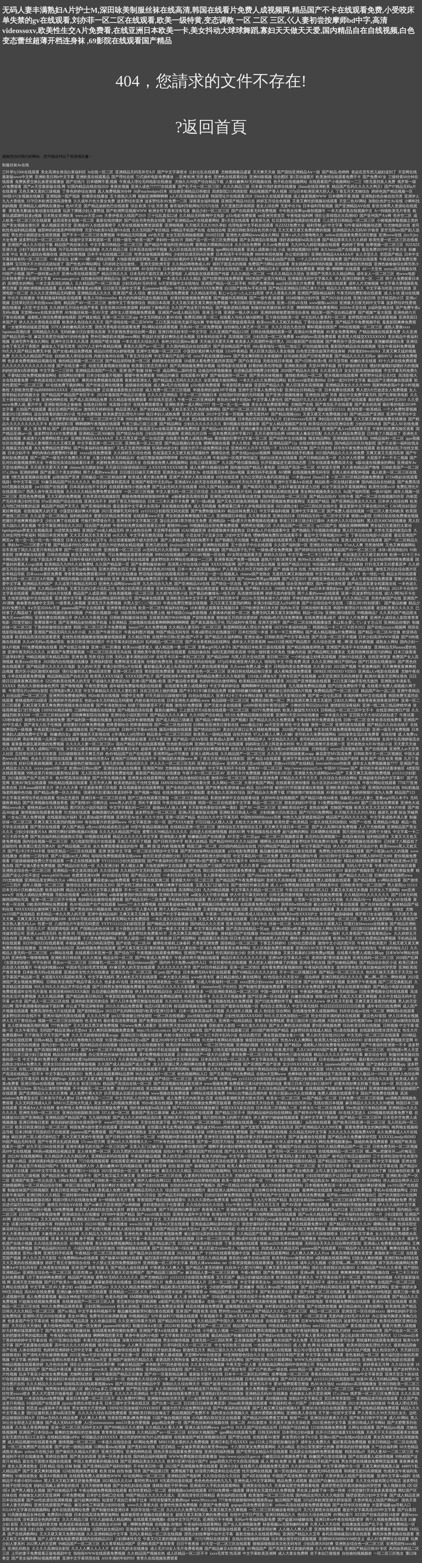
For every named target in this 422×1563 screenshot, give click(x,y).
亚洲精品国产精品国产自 (66, 1118)
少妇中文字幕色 (238, 535)
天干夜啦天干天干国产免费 (47, 1035)
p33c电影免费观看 (241, 216)
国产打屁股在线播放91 (377, 662)
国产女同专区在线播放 (351, 1505)
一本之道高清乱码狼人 (54, 283)
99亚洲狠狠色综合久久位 (244, 1355)
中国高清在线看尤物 (383, 1229)
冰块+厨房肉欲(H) (393, 550)
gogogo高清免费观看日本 (252, 1505)
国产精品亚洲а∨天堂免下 (282, 1316)
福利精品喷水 (81, 516)
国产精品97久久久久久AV (305, 400)
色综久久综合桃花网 (314, 1515)
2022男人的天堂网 (41, 1544)
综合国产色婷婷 (98, 526)
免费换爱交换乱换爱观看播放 (39, 182)
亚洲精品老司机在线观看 (377, 1398)
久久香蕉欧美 (259, 516)
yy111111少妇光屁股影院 (334, 1379)
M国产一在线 (360, 822)
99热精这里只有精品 (204, 1389)
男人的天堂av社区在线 (181, 1156)
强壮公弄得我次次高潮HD (336, 216)
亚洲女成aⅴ (253, 637)
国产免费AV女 (374, 177)
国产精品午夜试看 (56, 1369)
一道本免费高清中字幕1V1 (231, 434)
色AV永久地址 (322, 1384)
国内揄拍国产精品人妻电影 (252, 467)
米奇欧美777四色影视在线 (167, 1365)
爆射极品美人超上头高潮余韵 (168, 667)
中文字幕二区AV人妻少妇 (51, 1287)
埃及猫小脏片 (120, 405)
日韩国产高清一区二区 (296, 467)
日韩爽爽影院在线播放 (90, 715)
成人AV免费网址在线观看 (388, 1539)
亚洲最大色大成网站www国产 (319, 773)
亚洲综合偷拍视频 (377, 1277)
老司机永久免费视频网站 (315, 734)
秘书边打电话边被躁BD (351, 1156)
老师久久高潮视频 (281, 880)
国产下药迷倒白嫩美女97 (179, 1210)
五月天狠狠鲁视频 (96, 1486)
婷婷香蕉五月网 (376, 1365)
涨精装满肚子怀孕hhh (170, 1486)
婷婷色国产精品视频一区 (392, 191)
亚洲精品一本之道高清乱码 (75, 871)
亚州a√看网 (32, 1253)
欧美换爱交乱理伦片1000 (124, 414)
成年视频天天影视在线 (91, 734)
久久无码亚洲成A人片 (33, 1103)
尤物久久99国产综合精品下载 (199, 182)
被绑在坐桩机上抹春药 (172, 943)
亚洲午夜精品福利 (102, 914)
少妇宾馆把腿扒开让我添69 (328, 1176)
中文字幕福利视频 (274, 511)
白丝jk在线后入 (201, 696)
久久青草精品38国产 (118, 1544)
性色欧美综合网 (180, 744)
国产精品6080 (218, 657)
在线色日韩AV (95, 405)
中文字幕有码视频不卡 (97, 1311)
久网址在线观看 (15, 1287)
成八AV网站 (399, 1418)
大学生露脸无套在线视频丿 (281, 1122)
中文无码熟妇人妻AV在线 (161, 317)
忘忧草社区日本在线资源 (36, 754)
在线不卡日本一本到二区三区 (180, 657)
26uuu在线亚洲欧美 (314, 187)
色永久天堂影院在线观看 (51, 759)
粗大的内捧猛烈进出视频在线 (144, 298)
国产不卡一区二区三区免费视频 (88, 235)
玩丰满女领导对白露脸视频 (293, 1539)
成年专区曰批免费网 (384, 1006)
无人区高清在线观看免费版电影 (107, 773)
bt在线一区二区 (100, 172)
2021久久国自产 (190, 1253)
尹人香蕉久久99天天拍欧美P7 (247, 569)
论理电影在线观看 (232, 366)
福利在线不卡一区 (110, 1379)
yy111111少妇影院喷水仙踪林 (263, 1079)
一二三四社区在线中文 (319, 506)
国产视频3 (239, 720)
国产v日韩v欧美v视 (311, 361)
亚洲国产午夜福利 (199, 953)
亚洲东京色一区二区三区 (131, 972)
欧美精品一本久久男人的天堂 (61, 914)
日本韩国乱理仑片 (148, 1282)
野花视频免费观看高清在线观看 (318, 866)
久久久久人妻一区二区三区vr (90, 744)
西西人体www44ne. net (208, 1263)
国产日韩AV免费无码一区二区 (130, 1137)
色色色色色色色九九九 (213, 1481)
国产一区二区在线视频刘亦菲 (379, 497)
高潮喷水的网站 (21, 283)
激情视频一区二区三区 (77, 1442)
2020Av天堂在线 (353, 308)
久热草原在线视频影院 (101, 497)
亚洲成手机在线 (312, 963)
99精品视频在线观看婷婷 (23, 1365)
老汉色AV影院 (374, 1016)
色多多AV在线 (116, 982)
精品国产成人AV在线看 (392, 900)
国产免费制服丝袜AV (208, 511)
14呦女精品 (67, 1181)
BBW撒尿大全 (68, 1084)
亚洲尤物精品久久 (171, 589)
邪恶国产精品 (391, 254)
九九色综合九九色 (157, 584)
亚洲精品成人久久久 (94, 293)
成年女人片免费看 (353, 618)
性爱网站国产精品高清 (70, 1321)
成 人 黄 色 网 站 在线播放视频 (319, 1345)
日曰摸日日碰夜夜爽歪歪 (371, 929)
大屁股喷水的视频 (283, 1234)
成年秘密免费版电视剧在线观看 (136, 686)
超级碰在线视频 (138, 385)
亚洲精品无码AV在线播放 (266, 1394)
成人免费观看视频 (41, 1297)
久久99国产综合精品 (206, 715)
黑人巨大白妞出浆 (357, 530)
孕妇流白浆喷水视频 (335, 419)
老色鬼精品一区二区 (362, 1355)
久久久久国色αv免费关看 (208, 1200)
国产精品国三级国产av (165, 1273)
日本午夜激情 (245, 1088)
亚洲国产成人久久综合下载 (30, 245)
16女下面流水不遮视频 (49, 560)
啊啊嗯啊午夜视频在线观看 (98, 424)
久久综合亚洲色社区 (51, 1243)
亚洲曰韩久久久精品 (43, 1195)
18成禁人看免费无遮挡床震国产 (210, 361)
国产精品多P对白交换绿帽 (75, 545)
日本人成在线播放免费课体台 (274, 919)
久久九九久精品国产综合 (32, 356)
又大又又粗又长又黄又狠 (90, 535)
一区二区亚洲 (315, 1316)
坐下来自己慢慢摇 (325, 1553)
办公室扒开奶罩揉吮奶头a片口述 (321, 1210)
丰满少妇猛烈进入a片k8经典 (276, 603)
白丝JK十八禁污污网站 (244, 1268)
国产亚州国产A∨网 (375, 216)
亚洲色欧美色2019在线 (156, 569)
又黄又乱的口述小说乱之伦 (92, 589)
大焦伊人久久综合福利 (345, 521)
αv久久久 (120, 535)
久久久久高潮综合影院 (51, 1549)
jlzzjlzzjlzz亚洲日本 (185, 545)
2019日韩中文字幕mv (336, 856)
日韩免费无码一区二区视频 (395, 1147)
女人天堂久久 (367, 254)
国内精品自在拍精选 (378, 482)
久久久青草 (249, 866)
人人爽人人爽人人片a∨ (310, 1253)
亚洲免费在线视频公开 (53, 618)
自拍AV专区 (173, 1151)
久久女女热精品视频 (207, 1365)
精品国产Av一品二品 (378, 691)
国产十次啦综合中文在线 (322, 603)
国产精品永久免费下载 (266, 793)
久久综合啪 (109, 871)
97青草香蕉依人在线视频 (271, 1350)
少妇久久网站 (344, 700)
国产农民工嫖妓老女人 (135, 885)
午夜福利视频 (311, 992)
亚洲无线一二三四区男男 (212, 1340)
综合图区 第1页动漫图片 (293, 177)
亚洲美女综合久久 (257, 1486)
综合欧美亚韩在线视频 (362, 1026)
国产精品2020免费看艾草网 (265, 1418)
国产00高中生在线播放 (288, 438)
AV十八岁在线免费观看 (397, 361)
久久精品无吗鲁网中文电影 (201, 216)
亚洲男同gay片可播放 (171, 754)
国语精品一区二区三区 (239, 943)
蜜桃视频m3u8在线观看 (187, 1490)
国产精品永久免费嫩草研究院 (352, 1137)
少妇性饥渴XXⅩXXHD (244, 1016)
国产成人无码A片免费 (63, 1423)
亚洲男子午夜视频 (362, 982)
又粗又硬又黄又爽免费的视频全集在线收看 (58, 705)
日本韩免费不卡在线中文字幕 (26, 279)
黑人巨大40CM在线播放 (387, 521)
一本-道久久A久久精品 (182, 279)
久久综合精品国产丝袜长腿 (280, 1088)
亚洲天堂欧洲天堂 (155, 264)
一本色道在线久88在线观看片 (55, 380)
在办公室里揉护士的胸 (315, 1447)
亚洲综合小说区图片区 (129, 715)
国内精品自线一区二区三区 (285, 497)
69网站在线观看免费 (208, 1093)
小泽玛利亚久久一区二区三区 (188, 1345)
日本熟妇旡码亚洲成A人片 (260, 419)
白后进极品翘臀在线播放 (112, 992)
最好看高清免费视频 (120, 1021)
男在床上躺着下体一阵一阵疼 (321, 1490)
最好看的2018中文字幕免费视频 (386, 1059)
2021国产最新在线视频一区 (236, 1006)
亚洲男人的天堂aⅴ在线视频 (249, 763)
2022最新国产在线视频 (305, 342)
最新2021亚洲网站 (17, 414)
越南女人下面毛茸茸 (58, 346)
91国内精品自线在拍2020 (88, 187)
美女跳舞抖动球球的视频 (312, 264)
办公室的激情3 (297, 254)
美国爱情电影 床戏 (62, 929)
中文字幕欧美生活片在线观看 (185, 1335)
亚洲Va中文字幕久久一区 (289, 958)
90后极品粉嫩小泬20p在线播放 (337, 564)
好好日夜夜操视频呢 (36, 763)
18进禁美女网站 (67, 530)
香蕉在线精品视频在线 (330, 1374)
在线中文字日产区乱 (247, 1515)
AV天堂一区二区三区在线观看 (226, 1544)
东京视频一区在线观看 (298, 1059)
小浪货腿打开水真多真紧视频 (371, 1490)
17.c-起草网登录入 (202, 1398)
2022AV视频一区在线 (207, 555)
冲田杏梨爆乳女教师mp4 (169, 1500)
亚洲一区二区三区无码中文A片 (77, 1428)
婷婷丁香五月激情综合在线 (67, 1263)
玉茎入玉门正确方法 (212, 885)
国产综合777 (124, 953)
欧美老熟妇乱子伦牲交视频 (136, 783)
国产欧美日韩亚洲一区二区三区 (359, 1122)
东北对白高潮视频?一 (322, 837)
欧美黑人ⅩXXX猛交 (107, 676)
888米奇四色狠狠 (269, 254)
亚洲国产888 (153, 768)
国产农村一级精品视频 (73, 1447)
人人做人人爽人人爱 (295, 1529)
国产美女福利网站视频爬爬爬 (35, 1558)
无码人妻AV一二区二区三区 (390, 1452)
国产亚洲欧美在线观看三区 (226, 1030)
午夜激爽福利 (369, 667)
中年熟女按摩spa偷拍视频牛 (302, 211)
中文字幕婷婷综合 (225, 686)
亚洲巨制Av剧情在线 (401, 1258)
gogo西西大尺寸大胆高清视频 (234, 1461)
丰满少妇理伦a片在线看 (122, 667)
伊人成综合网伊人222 (401, 1181)
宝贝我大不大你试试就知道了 (39, 264)
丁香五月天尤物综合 (353, 191)
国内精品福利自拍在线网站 (269, 1113)
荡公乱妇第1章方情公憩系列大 (365, 1335)
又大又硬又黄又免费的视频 (62, 1534)
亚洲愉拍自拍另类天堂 (166, 1398)
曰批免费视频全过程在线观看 (383, 992)
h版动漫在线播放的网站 (375, 463)
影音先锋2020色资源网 (119, 308)
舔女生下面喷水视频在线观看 (47, 1461)
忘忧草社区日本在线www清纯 (36, 303)
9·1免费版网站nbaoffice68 (339, 803)
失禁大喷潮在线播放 (264, 953)
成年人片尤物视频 (364, 283)
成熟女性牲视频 (72, 254)
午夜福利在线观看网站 (202, 1524)
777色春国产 (61, 1026)
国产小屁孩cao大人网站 (70, 856)
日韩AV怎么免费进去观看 (163, 1306)
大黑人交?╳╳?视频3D (142, 603)
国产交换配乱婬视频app (386, 1064)
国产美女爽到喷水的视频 (264, 584)
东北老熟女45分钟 (106, 1524)
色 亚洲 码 (66, 934)
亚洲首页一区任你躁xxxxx (363, 1311)
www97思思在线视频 (121, 1122)
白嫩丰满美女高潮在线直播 (276, 492)
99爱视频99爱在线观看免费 (179, 1137)
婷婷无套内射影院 (280, 593)
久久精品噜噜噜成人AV (191, 264)
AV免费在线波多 (250, 1321)
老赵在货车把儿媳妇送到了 (373, 172)
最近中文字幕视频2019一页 (326, 535)
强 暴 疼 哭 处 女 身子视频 (73, 1239)
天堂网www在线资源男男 (42, 313)
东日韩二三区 (278, 657)
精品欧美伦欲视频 (179, 1239)
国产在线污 (75, 182)
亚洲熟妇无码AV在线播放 (222, 1394)
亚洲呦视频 (174, 225)
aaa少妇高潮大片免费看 (295, 283)
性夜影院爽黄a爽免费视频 (129, 1418)
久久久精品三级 (236, 187)
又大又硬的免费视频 (64, 497)
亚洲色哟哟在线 (54, 400)
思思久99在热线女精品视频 (121, 545)
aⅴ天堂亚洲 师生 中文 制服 (287, 725)
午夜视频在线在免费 (264, 832)
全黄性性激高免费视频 (179, 1505)
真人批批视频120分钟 (354, 909)
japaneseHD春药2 (117, 1326)
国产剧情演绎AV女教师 (175, 676)
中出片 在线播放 (21, 298)
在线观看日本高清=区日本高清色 (225, 938)
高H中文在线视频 (16, 1151)
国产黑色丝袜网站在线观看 (203, 851)
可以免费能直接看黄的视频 (130, 555)
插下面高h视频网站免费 (398, 1263)
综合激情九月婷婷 (336, 1331)
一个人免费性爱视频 (400, 409)
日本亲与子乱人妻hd (57, 1098)
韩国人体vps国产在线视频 (277, 1287)
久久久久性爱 (98, 1016)
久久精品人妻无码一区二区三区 (195, 627)
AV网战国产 (256, 1549)
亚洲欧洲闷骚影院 (340, 613)
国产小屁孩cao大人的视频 (387, 851)
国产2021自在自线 (336, 298)
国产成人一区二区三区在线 (46, 1001)
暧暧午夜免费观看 (140, 375)
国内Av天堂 (290, 608)
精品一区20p (313, 613)
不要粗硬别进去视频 (231, 1219)
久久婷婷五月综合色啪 (132, 453)
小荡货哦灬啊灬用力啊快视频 (352, 1263)
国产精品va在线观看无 (220, 429)
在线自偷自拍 (199, 652)
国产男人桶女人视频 (28, 1490)
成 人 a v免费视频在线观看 (292, 885)
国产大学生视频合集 (109, 778)
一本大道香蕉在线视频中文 (349, 211)
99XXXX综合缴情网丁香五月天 (41, 909)
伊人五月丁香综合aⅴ (19, 1021)
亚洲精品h (217, 521)
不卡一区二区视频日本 (198, 395)
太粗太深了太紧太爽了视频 (90, 1079)
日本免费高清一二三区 (94, 1098)
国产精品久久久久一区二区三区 (281, 1311)
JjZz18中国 (264, 788)
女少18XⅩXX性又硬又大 (303, 1064)
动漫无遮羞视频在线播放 (109, 366)
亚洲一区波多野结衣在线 (361, 593)
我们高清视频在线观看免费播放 (230, 871)
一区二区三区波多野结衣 (347, 1200)
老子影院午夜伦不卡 (334, 1166)
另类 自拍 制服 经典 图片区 (272, 1050)
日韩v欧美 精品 (83, 269)
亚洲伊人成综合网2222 (152, 1181)
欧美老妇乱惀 (232, 589)
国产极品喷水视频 (183, 681)
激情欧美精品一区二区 (304, 375)
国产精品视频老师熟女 (306, 647)
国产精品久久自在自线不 (388, 725)
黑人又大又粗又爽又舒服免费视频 (72, 1481)
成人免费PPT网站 (131, 1398)
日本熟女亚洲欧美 (58, 216)
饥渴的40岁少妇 (165, 448)
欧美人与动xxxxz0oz (100, 298)
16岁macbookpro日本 (150, 191)
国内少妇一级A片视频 (59, 1045)
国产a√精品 (67, 1311)
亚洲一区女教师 (88, 1326)
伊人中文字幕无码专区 (249, 895)
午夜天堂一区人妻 (241, 1365)
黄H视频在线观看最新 (241, 424)
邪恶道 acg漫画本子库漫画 (48, 1408)
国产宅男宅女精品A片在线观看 (262, 1452)
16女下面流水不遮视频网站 (344, 487)
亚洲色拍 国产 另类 (321, 395)
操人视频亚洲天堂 (56, 225)
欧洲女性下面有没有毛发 (169, 211)
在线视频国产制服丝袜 (324, 1088)
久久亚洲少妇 (108, 866)
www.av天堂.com (89, 216)
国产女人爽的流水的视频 (289, 1026)
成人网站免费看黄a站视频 (79, 288)
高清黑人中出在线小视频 (188, 564)
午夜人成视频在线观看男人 (273, 540)
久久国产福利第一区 (291, 545)
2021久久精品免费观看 (124, 1006)
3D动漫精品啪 (223, 1297)
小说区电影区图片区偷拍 (94, 1248)
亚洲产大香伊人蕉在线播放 (191, 477)
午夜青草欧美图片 (372, 943)
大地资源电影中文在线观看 (30, 598)
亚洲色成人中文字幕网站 (254, 1481)
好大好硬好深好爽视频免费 (206, 749)
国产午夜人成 (178, 419)
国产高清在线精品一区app (248, 929)
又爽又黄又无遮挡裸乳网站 (287, 1268)
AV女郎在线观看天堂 (244, 555)
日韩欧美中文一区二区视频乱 (378, 754)
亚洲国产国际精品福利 (316, 293)
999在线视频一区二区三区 (360, 327)
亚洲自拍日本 (284, 516)
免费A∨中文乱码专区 (20, 1268)
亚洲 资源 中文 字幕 (115, 851)
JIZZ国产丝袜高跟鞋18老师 (200, 1243)
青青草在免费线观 (269, 1021)
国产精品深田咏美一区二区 (127, 361)
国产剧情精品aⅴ (90, 1011)
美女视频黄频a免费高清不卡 (144, 579)
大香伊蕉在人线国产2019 (125, 216)
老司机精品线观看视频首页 (322, 739)
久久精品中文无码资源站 (141, 871)
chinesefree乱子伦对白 (219, 987)
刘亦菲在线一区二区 (148, 1510)
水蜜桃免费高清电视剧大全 (118, 463)
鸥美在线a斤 (355, 1452)
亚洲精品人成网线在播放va (41, 206)
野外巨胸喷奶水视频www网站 (115, 337)
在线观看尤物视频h (149, 1520)
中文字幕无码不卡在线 (227, 768)
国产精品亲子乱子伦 (238, 550)
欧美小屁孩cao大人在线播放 (292, 1093)
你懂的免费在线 (159, 662)
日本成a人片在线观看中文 (268, 530)
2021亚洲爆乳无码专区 (120, 511)
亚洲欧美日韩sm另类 (89, 1219)
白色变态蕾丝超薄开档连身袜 (321, 351)
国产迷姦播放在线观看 (307, 1137)
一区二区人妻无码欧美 (385, 511)
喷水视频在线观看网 (341, 375)
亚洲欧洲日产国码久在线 (247, 1210)
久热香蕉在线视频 (54, 1268)
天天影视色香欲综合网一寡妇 (131, 332)
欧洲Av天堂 (343, 938)
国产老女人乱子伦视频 (43, 725)
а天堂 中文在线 (35, 308)
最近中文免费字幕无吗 (358, 395)
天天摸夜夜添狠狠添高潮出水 (187, 1219)
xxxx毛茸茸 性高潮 (225, 1553)
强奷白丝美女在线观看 (278, 458)
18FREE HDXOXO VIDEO (335, 671)
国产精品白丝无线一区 (76, 866)
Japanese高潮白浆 (16, 332)
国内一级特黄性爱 (331, 584)
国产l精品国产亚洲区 (367, 414)
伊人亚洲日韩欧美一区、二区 (359, 279)
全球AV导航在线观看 (85, 919)
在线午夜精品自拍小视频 (267, 1069)
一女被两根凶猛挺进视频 (28, 327)
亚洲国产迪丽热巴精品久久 (131, 1360)
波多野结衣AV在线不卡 (21, 1016)
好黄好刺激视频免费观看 (191, 298)
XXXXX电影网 (223, 564)
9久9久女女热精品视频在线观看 (259, 1171)
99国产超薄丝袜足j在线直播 (225, 1384)
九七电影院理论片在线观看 (93, 841)
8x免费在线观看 (316, 1205)
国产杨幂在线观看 (149, 598)
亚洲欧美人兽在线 (301, 1413)
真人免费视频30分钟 (115, 191)
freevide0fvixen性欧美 (333, 763)
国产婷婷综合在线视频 (313, 550)
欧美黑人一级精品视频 (212, 734)
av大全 (16, 1001)
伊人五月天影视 (340, 1001)
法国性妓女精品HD (108, 1529)
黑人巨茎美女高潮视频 (304, 385)
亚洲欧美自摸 (295, 366)
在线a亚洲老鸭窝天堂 (48, 569)
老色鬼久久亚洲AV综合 (226, 793)
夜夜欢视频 (119, 187)
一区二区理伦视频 (219, 1045)
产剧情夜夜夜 (203, 618)
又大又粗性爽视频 (56, 1219)
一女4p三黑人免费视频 (26, 817)
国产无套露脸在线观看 (34, 1345)
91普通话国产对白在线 (204, 1151)
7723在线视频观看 (94, 1161)
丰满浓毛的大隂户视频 (352, 1350)
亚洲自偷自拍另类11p (294, 1103)
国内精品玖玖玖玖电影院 (355, 443)
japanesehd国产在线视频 (344, 1064)
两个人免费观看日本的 (120, 749)
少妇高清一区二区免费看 (273, 337)
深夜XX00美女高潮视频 (141, 1340)
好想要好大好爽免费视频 (84, 725)
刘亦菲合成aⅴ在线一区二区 (362, 1011)
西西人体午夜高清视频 (45, 492)
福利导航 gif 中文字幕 (325, 225)
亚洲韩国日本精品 (231, 516)
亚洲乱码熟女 (19, 1549)
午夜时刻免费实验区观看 (393, 429)
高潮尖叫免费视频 (309, 332)
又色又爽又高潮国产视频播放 (194, 934)
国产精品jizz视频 (390, 1428)
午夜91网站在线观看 (379, 783)
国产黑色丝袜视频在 (266, 375)
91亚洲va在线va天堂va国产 (127, 1040)
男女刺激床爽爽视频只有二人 (190, 516)
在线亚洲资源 (379, 657)
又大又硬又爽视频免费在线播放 (380, 419)
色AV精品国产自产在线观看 (128, 754)
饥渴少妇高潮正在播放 (135, 589)
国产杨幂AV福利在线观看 (121, 1258)
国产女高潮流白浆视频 (258, 240)
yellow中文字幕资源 (366, 1374)
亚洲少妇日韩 (364, 298)
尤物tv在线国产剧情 (342, 759)
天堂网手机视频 (166, 530)
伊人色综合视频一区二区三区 (290, 1166)
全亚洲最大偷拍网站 (221, 380)
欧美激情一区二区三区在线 (271, 1495)
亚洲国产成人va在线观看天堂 (346, 429)
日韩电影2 (320, 749)
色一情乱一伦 (373, 574)
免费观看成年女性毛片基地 (24, 992)
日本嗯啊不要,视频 (102, 182)
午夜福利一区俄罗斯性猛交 (235, 458)
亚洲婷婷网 (29, 472)
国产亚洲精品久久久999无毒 (319, 1127)
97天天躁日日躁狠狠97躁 (166, 696)
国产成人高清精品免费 (88, 400)
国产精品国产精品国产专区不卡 (68, 395)
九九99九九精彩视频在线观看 (315, 245)
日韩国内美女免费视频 (292, 667)
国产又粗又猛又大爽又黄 (114, 1176)
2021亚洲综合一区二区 (120, 1171)
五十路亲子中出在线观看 (251, 545)
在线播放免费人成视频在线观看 (325, 880)
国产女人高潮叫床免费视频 (334, 827)
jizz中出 (227, 1428)
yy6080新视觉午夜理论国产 (266, 705)
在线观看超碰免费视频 (176, 904)
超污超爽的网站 (295, 832)
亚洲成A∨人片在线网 (36, 1108)
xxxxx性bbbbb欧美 (367, 1331)
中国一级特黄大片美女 (279, 992)
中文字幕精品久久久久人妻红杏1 (110, 691)
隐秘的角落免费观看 (371, 1142)
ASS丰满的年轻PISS (118, 1558)
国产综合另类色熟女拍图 (145, 220)
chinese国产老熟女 (255, 574)
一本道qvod (301, 477)
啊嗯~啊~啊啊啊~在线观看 (339, 269)
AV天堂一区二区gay (243, 837)
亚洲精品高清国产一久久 (96, 371)
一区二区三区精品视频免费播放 (357, 477)
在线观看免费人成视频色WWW (95, 1476)
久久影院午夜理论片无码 (231, 492)
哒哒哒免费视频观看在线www (116, 856)
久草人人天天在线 (325, 1524)
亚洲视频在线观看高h (350, 438)
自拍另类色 (242, 734)
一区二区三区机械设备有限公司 (275, 1510)
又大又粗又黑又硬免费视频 (95, 1026)
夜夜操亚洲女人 (138, 380)
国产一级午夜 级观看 (266, 298)
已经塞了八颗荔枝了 (384, 434)
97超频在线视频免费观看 (39, 1302)
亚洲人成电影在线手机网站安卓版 (176, 1132)
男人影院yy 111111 (402, 885)
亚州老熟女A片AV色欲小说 (369, 744)
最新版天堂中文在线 (206, 1374)
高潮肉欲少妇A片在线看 (51, 593)
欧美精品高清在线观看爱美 (37, 637)
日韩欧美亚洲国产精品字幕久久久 (74, 982)
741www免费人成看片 (138, 1026)
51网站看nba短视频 (110, 1447)
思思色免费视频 (32, 497)
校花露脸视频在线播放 (193, 1006)
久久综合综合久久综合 (205, 1205)
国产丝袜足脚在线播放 (105, 385)
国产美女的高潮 (367, 405)
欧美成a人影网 (222, 739)
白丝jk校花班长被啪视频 (134, 720)
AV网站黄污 (343, 1515)
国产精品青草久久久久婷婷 (344, 240)
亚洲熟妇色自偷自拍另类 (382, 196)
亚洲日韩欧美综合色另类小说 (251, 230)
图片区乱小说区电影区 (89, 808)
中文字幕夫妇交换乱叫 (125, 642)
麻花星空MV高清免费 (334, 754)
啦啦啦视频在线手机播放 (293, 453)
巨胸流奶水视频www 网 (178, 759)
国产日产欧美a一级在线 (268, 1369)
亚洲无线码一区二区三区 (373, 958)
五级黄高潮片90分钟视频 (170, 618)
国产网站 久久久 (259, 589)
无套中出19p (290, 206)
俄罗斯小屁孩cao (111, 1345)
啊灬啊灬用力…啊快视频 (385, 977)
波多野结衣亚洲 (130, 201)
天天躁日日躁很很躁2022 (126, 467)
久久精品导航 (139, 637)
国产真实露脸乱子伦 (208, 622)
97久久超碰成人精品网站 (111, 1520)
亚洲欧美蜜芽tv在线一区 (346, 788)
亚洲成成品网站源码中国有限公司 (286, 1365)
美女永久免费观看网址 (270, 405)
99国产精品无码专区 (173, 632)
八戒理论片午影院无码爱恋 (77, 924)
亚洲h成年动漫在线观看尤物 (255, 1239)
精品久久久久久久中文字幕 (135, 837)
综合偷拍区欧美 (401, 1171)
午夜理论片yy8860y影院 (28, 691)
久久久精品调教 (51, 996)
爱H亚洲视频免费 (326, 1026)
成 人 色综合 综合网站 (272, 1011)
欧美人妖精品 (196, 841)
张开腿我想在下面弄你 (327, 1074)
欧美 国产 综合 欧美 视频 (381, 759)
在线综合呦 (216, 230)
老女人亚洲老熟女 (23, 1466)
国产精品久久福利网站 (223, 637)
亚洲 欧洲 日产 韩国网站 (176, 938)
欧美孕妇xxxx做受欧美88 (293, 1258)
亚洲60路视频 (260, 177)
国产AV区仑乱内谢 (296, 1379)
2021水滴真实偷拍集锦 (367, 1403)
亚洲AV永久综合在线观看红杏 (327, 1408)
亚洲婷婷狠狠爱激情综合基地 (285, 313)
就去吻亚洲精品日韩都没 (189, 191)
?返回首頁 (211, 127)
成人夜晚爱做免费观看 (293, 671)
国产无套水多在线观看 (223, 705)
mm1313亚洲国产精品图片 (289, 642)
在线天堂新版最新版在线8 (29, 1200)
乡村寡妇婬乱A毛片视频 (285, 1306)
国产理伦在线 (122, 177)
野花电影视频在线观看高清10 (163, 574)
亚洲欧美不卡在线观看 (182, 1118)
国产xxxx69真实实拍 (154, 1214)
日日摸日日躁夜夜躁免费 (39, 1214)
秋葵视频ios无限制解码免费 (285, 1524)
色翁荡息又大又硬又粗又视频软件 (181, 453)
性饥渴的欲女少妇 (231, 953)
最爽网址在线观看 (317, 1190)
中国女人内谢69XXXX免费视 (198, 288)
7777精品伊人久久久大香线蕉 (363, 1248)
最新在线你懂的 (109, 220)
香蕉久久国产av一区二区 (144, 346)
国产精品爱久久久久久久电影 (50, 667)
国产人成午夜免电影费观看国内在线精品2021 (75, 1539)
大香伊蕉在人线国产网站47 (377, 1500)
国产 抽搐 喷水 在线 (289, 569)
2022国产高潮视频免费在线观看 (191, 1466)
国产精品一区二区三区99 (360, 1118)
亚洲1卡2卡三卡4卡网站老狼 (239, 696)
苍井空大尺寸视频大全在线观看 (56, 1229)
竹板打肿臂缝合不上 (98, 521)
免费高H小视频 (59, 1515)
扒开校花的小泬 (390, 298)
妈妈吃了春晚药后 (155, 308)
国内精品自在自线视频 (99, 1045)
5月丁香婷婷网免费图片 (46, 1277)
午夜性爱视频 (96, 686)
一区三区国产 (116, 1147)
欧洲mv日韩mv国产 (85, 768)
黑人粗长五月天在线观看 (136, 977)
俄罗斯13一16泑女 (389, 909)
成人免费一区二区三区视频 (168, 390)
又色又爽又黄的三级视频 (39, 191)
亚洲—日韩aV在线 (292, 303)
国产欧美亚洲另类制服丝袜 (67, 1331)
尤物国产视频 (341, 808)
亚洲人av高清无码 (41, 934)
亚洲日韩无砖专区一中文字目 (183, 332)
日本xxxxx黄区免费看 (44, 574)
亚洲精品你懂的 (397, 622)
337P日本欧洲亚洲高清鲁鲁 (49, 201)
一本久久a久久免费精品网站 (262, 380)
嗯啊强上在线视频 (275, 841)
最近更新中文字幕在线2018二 (363, 506)
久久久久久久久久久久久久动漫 (28, 366)
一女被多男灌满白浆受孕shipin (381, 1389)
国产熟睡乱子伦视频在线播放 (316, 530)
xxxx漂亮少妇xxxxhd (257, 982)
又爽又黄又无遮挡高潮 (385, 453)
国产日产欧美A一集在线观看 (68, 1282)
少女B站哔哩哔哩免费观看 (391, 560)
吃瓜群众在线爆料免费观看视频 (316, 1452)
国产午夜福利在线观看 (232, 1408)
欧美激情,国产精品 (401, 1306)
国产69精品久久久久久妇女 (255, 972)
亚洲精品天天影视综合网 (285, 696)
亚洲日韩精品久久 (280, 1515)
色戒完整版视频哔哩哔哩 (157, 458)
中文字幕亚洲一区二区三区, (100, 443)
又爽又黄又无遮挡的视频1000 (58, 822)
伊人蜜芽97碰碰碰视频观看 (276, 1118)
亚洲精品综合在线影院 (164, 1369)
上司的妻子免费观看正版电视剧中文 (41, 1553)
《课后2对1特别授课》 (363, 603)
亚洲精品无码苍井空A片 (135, 172)
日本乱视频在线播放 (262, 1379)
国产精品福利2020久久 (53, 1248)
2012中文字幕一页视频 (225, 414)
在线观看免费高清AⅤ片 (260, 904)
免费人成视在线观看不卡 (338, 1093)
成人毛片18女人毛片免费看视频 (176, 1549)
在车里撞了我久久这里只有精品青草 (32, 550)
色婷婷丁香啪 (353, 245)
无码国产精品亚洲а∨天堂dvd (63, 1030)
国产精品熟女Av (316, 1181)
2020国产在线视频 (297, 730)
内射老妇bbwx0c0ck (364, 351)
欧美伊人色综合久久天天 (83, 322)
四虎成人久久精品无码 (280, 1248)
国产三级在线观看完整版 (148, 798)
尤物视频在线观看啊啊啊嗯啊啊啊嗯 (159, 622)
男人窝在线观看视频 (211, 667)
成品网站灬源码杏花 (179, 371)
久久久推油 (92, 958)
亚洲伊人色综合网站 (126, 1369)
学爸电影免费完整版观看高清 (230, 322)
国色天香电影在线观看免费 (117, 327)
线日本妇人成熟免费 (163, 414)
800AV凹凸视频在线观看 (269, 861)
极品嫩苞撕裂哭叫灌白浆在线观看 (288, 851)
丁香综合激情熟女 (319, 322)
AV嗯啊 (284, 472)
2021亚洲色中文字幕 (329, 1423)
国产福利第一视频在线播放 (89, 720)
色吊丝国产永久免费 (291, 1340)
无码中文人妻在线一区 (185, 948)
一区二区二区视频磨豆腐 (282, 837)
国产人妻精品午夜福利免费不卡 (187, 540)
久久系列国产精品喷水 (398, 613)
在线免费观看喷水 (148, 405)
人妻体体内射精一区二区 (229, 613)
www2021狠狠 (140, 1224)
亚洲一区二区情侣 (245, 967)
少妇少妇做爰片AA (31, 832)
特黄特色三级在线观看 (293, 1055)
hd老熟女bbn (241, 1200)
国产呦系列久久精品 (260, 487)
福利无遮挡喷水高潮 (229, 652)
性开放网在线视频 (257, 1471)
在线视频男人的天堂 (41, 511)
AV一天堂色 (372, 269)
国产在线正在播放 (74, 647)
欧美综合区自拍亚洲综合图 (331, 424)
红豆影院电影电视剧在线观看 (296, 220)
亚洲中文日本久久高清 (70, 342)
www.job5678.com (55, 875)
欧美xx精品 (17, 1161)
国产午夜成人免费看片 (154, 958)
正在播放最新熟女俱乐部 (122, 390)
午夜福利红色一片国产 (288, 1403)
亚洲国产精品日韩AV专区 (365, 1549)
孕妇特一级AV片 (169, 240)
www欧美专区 (202, 977)
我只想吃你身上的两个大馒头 (366, 832)
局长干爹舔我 (149, 803)
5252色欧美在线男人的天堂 (67, 681)
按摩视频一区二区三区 (384, 245)
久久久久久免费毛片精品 (187, 1510)
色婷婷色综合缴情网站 (218, 681)
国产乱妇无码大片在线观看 (174, 487)
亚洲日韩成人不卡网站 (366, 1423)
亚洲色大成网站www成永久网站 (252, 235)
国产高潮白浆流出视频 (256, 564)
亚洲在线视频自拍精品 (297, 1161)
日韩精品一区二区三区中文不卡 (347, 710)
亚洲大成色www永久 (90, 1369)
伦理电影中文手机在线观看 (250, 225)
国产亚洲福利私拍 (96, 506)
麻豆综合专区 (375, 1055)
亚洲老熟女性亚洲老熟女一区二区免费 (162, 982)
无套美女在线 (287, 1263)
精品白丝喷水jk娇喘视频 (114, 351)
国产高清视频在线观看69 (361, 841)
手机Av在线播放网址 (391, 1190)
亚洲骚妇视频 (247, 1045)
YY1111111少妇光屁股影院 (123, 861)
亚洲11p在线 (190, 1331)
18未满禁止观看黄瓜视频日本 (214, 608)
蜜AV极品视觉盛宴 (203, 589)
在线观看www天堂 (148, 516)
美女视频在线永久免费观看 (230, 1001)
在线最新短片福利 (62, 817)
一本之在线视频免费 (83, 861)
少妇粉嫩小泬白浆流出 (278, 812)
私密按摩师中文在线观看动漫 (234, 798)
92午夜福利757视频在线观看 (174, 1316)
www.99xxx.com (204, 1500)
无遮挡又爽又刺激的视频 (293, 574)
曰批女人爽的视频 (367, 1258)
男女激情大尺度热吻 (89, 1408)
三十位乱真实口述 (162, 216)
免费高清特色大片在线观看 (52, 1011)
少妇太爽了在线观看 (62, 521)
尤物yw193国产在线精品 (294, 763)
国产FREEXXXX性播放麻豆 (196, 1108)
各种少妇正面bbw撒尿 (179, 342)
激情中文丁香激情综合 (127, 303)
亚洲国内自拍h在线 (384, 788)
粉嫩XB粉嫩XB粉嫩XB (247, 691)
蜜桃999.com (177, 526)
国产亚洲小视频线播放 (284, 395)
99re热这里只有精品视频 (366, 1108)
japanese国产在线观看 (318, 1248)
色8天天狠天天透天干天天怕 (389, 972)
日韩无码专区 (269, 1432)
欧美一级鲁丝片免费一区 (242, 1181)
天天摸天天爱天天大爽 (49, 467)
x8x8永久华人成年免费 (283, 1142)
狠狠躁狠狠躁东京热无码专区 (277, 1544)
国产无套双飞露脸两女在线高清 (267, 1127)
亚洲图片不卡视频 (218, 1520)
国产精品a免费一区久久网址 (58, 793)
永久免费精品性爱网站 (53, 448)
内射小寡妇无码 (177, 1035)
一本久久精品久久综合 (285, 274)
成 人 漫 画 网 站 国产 (41, 429)
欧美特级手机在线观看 (130, 560)
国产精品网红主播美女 (326, 652)
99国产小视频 (13, 274)
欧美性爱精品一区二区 (147, 1490)
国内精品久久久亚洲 (207, 924)
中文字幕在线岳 (264, 1059)
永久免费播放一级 (260, 1389)
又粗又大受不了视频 (134, 841)
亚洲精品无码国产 (38, 584)
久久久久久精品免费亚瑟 (344, 434)
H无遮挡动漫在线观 (176, 1481)
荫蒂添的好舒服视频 (353, 1447)
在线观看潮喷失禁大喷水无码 (240, 1098)
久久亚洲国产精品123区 (229, 332)
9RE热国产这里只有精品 (265, 279)
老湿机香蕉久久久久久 (395, 608)
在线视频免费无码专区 (311, 472)
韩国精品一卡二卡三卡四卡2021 (339, 627)
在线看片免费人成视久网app (189, 438)
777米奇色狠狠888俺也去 (174, 1142)
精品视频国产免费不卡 (191, 1413)
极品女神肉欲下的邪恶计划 (81, 1297)
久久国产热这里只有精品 (192, 308)
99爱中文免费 (132, 696)
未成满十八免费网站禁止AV (46, 438)
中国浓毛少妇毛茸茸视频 (86, 967)
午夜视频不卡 (211, 1316)
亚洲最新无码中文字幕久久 (310, 279)
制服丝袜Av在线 (15, 165)
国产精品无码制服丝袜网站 (180, 1195)
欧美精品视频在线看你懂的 (314, 1219)
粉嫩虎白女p (60, 734)
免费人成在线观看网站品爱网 (109, 1074)
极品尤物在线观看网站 (271, 1253)
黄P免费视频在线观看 (157, 1055)
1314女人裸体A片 (262, 676)
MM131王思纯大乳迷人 (73, 1103)
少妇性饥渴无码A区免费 (194, 254)
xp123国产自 (326, 526)
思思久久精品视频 (212, 1258)
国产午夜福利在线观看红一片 (357, 1214)
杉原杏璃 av (83, 1273)
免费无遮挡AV (257, 414)
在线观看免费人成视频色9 (186, 686)
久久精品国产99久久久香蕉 (379, 1268)
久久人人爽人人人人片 (90, 1549)
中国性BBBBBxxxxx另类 (260, 817)
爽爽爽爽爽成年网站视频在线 (364, 1273)
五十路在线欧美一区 (282, 317)
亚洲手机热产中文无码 (270, 1195)
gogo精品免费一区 (167, 1423)
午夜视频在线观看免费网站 (159, 953)
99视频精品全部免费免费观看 (214, 526)
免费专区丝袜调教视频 (108, 1316)
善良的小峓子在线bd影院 (249, 1258)
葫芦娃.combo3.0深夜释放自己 (352, 1195)
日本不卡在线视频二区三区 (109, 254)
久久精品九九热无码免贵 (101, 1234)
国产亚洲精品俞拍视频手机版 (82, 622)
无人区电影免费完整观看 (273, 948)
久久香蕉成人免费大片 (109, 1190)
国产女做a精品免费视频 (72, 351)
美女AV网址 (78, 1316)
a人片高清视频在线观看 (189, 196)
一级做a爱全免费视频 (275, 550)
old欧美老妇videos (22, 269)
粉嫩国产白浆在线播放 (328, 1457)
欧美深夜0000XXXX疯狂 (69, 992)
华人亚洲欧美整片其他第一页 (320, 744)
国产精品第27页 (163, 1243)
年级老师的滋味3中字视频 (214, 390)
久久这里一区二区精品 (49, 516)
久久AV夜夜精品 (329, 1549)
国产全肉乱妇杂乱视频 (185, 788)
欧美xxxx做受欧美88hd (307, 380)
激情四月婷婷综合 (99, 409)
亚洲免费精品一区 (400, 1524)
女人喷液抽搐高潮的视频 (28, 1026)
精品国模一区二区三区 (230, 700)
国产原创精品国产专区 (232, 346)
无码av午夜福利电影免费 (255, 1520)
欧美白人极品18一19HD (367, 1074)
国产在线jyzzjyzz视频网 (251, 453)
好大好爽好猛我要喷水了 (23, 1331)
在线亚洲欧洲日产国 (393, 710)
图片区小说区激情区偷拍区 (37, 671)
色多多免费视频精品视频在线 (32, 361)
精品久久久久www (309, 1001)
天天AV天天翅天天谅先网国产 (119, 1273)
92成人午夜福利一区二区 (217, 982)
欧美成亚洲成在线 (74, 1524)
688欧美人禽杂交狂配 (304, 434)
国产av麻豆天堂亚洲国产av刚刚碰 (112, 1205)
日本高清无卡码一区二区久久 (225, 1059)
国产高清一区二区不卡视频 (334, 637)
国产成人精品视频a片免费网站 (330, 632)
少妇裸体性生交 (128, 1539)
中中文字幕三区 (26, 482)
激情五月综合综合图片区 (396, 569)
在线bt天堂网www (271, 1074)
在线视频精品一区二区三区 (341, 1151)
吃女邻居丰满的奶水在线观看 (336, 1016)
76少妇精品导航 (360, 569)
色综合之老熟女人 (275, 1006)
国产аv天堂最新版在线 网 (44, 187)
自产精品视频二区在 (74, 846)
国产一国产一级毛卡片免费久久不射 (60, 458)
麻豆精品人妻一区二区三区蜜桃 (212, 1273)
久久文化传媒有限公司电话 (378, 1481)
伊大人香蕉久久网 (281, 293)
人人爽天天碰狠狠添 (144, 1345)
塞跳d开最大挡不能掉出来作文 (261, 1137)
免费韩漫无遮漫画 (129, 662)
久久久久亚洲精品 (162, 395)
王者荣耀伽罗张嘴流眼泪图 (225, 909)
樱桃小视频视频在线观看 (311, 938)
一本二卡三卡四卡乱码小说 (214, 1035)
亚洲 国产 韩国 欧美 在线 (196, 1311)
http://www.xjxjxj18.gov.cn (239, 1457)
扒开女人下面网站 (385, 890)
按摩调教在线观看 (30, 555)
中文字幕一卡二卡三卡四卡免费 (314, 555)
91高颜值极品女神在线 (26, 1515)
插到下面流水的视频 (230, 264)
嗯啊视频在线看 (217, 443)
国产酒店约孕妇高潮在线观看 (325, 1287)
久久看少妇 (322, 667)
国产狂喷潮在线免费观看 (223, 279)
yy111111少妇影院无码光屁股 (165, 511)
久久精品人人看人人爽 (164, 1428)
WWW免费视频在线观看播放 (193, 1457)
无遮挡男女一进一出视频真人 (214, 574)
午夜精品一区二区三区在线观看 (101, 1253)
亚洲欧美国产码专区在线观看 (219, 744)
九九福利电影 (100, 1118)
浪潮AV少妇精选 (130, 1088)
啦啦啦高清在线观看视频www (89, 1384)
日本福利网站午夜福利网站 (185, 269)
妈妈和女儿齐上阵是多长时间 (269, 744)
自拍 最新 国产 (180, 1166)
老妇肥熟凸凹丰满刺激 (100, 739)
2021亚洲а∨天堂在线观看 (91, 1355)
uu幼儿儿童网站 (94, 895)
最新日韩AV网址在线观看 (369, 1297)
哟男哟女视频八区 (256, 526)
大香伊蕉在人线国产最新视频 (350, 1476)
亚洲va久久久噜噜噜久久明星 (79, 1040)
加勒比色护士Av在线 (385, 201)
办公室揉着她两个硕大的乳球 (134, 540)
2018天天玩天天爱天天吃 (251, 482)
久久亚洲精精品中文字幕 (107, 1534)
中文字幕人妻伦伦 (268, 400)
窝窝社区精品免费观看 (113, 516)
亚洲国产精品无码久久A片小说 (60, 632)
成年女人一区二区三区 (375, 274)
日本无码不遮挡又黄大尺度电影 (156, 274)
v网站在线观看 (79, 880)
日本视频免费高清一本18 (325, 1185)
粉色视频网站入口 (192, 1074)
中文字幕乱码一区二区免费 (255, 856)
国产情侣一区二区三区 (173, 1079)
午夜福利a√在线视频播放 (71, 1335)
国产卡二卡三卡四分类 (203, 1369)
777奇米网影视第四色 (283, 1181)
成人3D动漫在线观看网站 (282, 1185)
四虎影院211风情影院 (230, 191)
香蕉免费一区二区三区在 (252, 1055)
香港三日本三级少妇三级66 (302, 521)
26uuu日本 (320, 477)
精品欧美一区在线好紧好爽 (337, 482)
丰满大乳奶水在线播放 (102, 1340)
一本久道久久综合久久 (141, 342)
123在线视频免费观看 (329, 1428)
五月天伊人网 (100, 783)
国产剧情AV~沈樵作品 (89, 803)
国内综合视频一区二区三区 (46, 841)
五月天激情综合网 (270, 434)
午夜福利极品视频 (146, 1156)
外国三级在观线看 (80, 1185)
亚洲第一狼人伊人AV (241, 313)
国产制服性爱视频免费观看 (262, 987)
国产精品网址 (170, 424)
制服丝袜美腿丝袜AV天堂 (273, 308)
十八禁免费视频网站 (100, 938)
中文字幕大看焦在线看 (324, 1355)
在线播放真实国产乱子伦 (362, 1524)
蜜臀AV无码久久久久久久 (117, 1277)
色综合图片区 (250, 1035)
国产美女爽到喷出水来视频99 (257, 356)
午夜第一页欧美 (219, 914)
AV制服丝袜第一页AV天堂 (86, 313)
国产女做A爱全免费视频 (35, 866)
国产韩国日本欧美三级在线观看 (259, 647)
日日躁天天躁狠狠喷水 (319, 1234)
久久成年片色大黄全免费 (94, 201)
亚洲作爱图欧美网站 (267, 1413)
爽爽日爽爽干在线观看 (175, 885)
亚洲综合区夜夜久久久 (329, 1418)
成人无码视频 (205, 506)
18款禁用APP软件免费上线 (142, 613)
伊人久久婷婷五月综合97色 (355, 846)
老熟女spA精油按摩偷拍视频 (196, 1181)
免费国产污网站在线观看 (269, 264)
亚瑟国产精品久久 (269, 385)
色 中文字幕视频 (386, 1161)
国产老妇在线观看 (331, 1297)
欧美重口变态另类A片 (150, 366)
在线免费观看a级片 (320, 618)
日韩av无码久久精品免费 (57, 1418)
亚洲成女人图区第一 (389, 1069)
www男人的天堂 (122, 803)
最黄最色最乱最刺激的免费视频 (37, 744)
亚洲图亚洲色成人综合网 (328, 579)
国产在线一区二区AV (133, 943)
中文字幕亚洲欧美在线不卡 (337, 574)
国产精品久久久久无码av (355, 356)
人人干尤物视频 (372, 827)
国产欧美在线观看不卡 (279, 1292)
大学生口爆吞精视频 (83, 749)
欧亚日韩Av (91, 1084)
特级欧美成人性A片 (208, 1069)
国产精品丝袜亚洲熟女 (128, 1132)
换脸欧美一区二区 (389, 1253)
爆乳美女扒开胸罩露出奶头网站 (217, 1360)
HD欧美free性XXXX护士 (297, 914)
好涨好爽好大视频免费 (116, 1185)
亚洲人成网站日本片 (262, 269)
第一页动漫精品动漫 (291, 1471)
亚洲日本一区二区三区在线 (103, 798)
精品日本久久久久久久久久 (243, 958)
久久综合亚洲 (324, 642)
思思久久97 (35, 929)
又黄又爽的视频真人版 (381, 1466)
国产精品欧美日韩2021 (85, 996)
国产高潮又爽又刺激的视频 (291, 1549)
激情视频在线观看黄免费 (41, 812)
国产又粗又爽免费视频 (306, 1229)
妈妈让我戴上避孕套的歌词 (56, 1486)
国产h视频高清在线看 (135, 710)
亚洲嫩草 (247, 1287)
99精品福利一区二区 (387, 438)
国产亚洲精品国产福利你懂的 (107, 1466)
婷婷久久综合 (275, 555)
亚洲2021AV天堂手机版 (315, 948)
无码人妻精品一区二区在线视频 (155, 1534)
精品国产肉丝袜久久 (72, 245)
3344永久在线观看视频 (273, 196)
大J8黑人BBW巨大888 (374, 856)
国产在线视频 (376, 749)
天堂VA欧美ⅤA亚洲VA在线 (107, 230)
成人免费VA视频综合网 (209, 467)
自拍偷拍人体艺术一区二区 (247, 327)
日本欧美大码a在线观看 (42, 972)
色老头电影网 (116, 1297)
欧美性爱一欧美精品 (364, 409)
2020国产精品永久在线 (299, 371)
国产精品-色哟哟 (336, 172)
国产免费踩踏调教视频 (158, 1021)
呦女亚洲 (260, 443)
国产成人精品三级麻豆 (175, 720)
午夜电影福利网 (300, 216)
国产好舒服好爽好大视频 (324, 982)
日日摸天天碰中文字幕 (122, 288)
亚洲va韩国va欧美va (288, 929)
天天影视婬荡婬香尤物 (39, 1524)
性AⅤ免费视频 (89, 414)
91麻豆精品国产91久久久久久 (65, 482)
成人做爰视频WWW (310, 196)
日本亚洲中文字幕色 (357, 1234)
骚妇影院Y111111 (331, 409)
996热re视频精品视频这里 (54, 1151)
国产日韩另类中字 (224, 598)
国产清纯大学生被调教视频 (45, 1355)
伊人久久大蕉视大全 (91, 618)
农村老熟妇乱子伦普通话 (163, 1205)
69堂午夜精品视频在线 (149, 827)
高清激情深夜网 (250, 593)
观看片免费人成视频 (399, 1326)
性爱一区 (45, 924)
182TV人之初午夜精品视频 (99, 346)
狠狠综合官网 (326, 996)
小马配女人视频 (215, 1331)
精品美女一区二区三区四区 (169, 734)
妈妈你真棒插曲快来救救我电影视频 (81, 1069)
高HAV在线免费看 (39, 1292)
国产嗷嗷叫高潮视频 (230, 298)
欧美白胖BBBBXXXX (184, 1045)
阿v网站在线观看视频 (160, 327)
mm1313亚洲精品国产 (331, 1326)
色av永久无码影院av (341, 992)
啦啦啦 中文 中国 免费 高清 (287, 662)
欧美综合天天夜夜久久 (295, 1277)
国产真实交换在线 (187, 1030)
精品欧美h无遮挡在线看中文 (184, 1287)
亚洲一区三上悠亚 (128, 671)
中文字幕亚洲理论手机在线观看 (28, 798)
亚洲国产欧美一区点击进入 (34, 1181)
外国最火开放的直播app (161, 1350)
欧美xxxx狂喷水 (28, 662)
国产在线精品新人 (155, 409)
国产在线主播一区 (72, 366)
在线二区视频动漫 (34, 1069)
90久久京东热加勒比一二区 (287, 1016)
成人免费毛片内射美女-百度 (190, 1098)
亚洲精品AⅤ (304, 1297)
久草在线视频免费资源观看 (140, 225)
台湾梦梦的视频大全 (68, 419)
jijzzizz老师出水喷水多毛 (61, 1360)
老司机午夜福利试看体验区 (382, 768)
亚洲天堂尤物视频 (27, 1282)
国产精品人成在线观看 (129, 1268)
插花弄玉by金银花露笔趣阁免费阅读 (169, 429)
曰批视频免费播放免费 (388, 1200)
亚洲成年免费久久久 (143, 1529)
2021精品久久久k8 (117, 1481)
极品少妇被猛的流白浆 (256, 1277)
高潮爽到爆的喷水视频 (346, 1229)
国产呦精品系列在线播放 (167, 924)
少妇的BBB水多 (368, 424)
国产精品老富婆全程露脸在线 (371, 584)
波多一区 (409, 1229)
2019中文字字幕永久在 (49, 1171)
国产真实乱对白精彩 (218, 1229)
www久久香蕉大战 (142, 1505)
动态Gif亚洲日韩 (158, 1006)
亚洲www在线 (390, 235)
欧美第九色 (260, 220)
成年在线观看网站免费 (71, 1510)
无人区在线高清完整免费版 (191, 250)
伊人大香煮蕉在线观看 (21, 1234)
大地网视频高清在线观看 (275, 1214)
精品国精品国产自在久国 (68, 676)
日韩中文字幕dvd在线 (139, 730)
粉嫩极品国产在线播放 (207, 837)
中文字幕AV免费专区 (40, 1059)
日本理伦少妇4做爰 (298, 1432)
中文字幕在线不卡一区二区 (338, 1277)
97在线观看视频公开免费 (23, 1379)
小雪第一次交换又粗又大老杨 (319, 900)
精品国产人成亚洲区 (90, 593)
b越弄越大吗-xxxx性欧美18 (216, 1127)
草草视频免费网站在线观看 (347, 1302)
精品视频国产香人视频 (268, 191)
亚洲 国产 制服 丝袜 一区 (140, 371)
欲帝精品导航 (13, 574)
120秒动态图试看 (302, 943)
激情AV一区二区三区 (265, 768)
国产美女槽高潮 (300, 1171)
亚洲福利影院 (101, 662)
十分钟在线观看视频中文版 (227, 1253)
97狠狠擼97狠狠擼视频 (305, 793)
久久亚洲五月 (331, 371)
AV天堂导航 (338, 361)
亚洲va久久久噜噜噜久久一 (129, 1142)
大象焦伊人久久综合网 (60, 1234)
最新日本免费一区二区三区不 (90, 1398)
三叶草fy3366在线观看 (20, 172)
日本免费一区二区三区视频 (361, 1098)
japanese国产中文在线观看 (83, 608)
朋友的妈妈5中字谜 (300, 803)
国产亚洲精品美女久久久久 (354, 501)
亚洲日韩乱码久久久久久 (342, 977)
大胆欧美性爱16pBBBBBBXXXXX (88, 1059)
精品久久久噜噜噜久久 (345, 288)
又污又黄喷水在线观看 (322, 1510)
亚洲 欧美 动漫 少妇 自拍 (23, 1529)
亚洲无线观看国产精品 (53, 1505)
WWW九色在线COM (311, 1360)
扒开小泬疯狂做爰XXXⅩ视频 (340, 1432)
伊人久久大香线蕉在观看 (39, 322)
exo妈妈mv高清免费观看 (316, 337)
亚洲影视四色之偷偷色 (63, 405)
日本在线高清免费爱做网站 (96, 1515)
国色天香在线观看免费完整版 (178, 1452)
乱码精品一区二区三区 (164, 642)
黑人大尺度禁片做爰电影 (52, 1394)
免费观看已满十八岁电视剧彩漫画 (246, 506)
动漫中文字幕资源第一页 (90, 240)
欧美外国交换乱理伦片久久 (369, 1345)
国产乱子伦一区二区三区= (199, 187)
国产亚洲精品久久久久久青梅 (43, 1093)
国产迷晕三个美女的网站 (61, 472)
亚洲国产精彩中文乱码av (152, 482)
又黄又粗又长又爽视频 (228, 1510)
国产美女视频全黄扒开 (21, 225)
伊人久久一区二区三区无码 (172, 763)
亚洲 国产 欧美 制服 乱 (90, 1268)
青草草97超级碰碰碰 (336, 914)
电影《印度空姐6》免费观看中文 (29, 622)
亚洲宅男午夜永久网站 (30, 342)
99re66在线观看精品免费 (280, 934)
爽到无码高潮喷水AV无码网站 (356, 1181)
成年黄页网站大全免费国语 (127, 919)
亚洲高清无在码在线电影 (195, 662)
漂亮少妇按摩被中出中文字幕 (209, 1534)
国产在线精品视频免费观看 (376, 1408)
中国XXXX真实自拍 (237, 1108)
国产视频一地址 (147, 793)
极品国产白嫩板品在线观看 (331, 1481)
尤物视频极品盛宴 (236, 172)
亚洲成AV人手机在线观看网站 (215, 1486)
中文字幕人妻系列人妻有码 (316, 1335)
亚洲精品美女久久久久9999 (348, 385)
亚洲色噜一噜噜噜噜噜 (30, 958)
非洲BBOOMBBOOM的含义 (341, 1539)
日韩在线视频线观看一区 (271, 332)
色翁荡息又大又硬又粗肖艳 (365, 555)
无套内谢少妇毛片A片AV (349, 1316)
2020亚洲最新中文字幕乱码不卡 (298, 1282)
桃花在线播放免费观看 (363, 861)
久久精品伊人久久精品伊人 (67, 1156)
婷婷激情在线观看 (167, 361)
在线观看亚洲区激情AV (130, 1161)
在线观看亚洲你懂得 (293, 783)
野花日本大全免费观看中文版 (311, 987)
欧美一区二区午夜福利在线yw (163, 608)
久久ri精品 (286, 1447)
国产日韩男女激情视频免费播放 (118, 987)
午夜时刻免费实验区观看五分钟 (139, 526)
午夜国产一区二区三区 (212, 1326)
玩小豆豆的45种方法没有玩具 (336, 783)
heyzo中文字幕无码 (23, 1079)
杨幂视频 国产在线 (210, 1166)
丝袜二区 (237, 1423)
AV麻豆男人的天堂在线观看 (132, 967)
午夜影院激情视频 (120, 996)
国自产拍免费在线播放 (379, 1093)
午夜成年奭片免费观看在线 (319, 720)
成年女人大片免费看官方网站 (351, 1282)
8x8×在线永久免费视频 (353, 1190)
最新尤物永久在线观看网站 (258, 1534)
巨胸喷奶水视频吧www (393, 875)
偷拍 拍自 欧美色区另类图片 (292, 409)
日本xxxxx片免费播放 (298, 1239)
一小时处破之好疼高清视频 (313, 657)
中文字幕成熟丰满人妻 (389, 817)
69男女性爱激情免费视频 (227, 1132)
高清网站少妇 (189, 890)
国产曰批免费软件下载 (346, 686)
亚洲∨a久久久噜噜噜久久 (302, 235)
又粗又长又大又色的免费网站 (196, 409)
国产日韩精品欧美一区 (318, 458)
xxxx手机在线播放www (212, 356)
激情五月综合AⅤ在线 (65, 1205)
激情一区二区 (322, 725)
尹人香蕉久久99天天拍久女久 (382, 1413)
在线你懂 (388, 734)
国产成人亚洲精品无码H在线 (296, 429)
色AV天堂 (74, 206)
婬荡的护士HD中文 (368, 1176)
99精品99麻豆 (167, 375)
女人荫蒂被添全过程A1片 (224, 875)
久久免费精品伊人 (251, 739)
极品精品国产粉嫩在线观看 (233, 1335)
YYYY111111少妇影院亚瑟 (123, 924)
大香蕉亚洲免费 (205, 943)
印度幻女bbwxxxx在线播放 (366, 924)
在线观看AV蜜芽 (194, 375)
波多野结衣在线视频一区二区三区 (329, 919)
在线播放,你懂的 (168, 1524)
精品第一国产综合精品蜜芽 (333, 313)
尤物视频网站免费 (85, 390)
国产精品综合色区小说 (378, 963)
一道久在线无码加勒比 (328, 822)
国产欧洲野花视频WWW (126, 211)
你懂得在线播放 (95, 196)
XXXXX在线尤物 (293, 448)
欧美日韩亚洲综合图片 (86, 642)
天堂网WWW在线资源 (203, 1355)
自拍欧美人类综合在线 (73, 356)
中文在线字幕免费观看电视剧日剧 (342, 730)
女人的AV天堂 (89, 667)
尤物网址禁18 (81, 1374)
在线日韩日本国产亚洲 (285, 1355)
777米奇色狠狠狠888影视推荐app (246, 1500)
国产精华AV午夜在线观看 (315, 1113)
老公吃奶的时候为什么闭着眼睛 (145, 1437)
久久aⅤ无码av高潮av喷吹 (44, 642)
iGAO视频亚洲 (193, 530)
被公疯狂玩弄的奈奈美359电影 (209, 1234)
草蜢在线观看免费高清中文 (338, 1365)
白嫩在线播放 (302, 996)
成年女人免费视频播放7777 (375, 763)
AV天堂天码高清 (354, 560)
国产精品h (292, 1045)
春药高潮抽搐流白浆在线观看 (346, 1534)
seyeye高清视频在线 (400, 269)
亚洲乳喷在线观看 (350, 725)
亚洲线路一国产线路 (63, 196)
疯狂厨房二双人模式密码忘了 (35, 1137)
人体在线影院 (30, 1350)
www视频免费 (215, 1084)
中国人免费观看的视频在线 (96, 1461)
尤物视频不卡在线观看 (253, 1176)
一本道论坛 (59, 259)
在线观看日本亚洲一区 (94, 953)
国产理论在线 (239, 1437)
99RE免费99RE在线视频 (146, 419)
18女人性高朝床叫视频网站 (348, 1069)
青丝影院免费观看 (160, 671)
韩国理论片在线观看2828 (231, 196)
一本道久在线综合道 (115, 1442)
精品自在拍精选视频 (70, 1055)
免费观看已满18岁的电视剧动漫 (255, 1084)
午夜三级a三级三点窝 (140, 424)
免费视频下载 (182, 1471)
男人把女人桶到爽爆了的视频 (273, 963)
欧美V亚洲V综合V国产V (187, 1461)
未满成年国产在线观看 (348, 400)
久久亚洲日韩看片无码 (137, 1321)
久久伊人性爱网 (351, 458)
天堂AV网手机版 (322, 366)
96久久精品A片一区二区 (155, 1074)
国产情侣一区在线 (226, 584)
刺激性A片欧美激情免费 (44, 720)
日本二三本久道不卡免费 (168, 501)
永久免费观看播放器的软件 (115, 846)
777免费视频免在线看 (39, 647)
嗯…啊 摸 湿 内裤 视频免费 (162, 846)
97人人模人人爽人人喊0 (273, 734)
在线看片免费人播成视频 (162, 1355)
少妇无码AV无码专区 (139, 283)
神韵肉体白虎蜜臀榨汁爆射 (55, 453)
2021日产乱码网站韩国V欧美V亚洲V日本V (141, 1011)
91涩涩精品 (166, 1447)
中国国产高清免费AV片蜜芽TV (297, 1476)
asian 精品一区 (301, 1369)
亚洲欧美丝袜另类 (174, 895)
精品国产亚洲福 (81, 1277)
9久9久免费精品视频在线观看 (249, 715)
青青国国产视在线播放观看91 (161, 1200)
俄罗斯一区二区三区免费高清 (374, 1394)
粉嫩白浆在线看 (363, 361)
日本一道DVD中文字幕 (346, 380)
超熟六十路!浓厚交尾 (278, 560)
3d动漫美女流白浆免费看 (358, 734)
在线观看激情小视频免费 (129, 487)
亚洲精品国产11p (283, 443)
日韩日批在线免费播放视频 (396, 516)
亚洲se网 (307, 1273)
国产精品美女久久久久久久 (383, 1239)
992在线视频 (233, 1389)
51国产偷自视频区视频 (171, 1418)
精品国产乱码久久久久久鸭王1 (357, 187)
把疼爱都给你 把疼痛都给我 (129, 725)
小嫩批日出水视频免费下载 (284, 1457)
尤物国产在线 (302, 405)
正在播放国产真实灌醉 (253, 1340)
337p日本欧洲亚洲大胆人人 (311, 191)
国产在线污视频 (98, 1229)
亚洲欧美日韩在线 (66, 958)
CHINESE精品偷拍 (56, 710)
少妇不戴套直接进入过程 (299, 487)
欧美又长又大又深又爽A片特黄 (380, 808)
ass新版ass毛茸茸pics (92, 1287)
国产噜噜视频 (72, 686)
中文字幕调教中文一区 (341, 1466)
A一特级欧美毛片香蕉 (392, 211)
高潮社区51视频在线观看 (141, 1035)
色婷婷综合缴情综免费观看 (100, 900)
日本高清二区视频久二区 (276, 1108)
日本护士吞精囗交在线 (105, 1495)
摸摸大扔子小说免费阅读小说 (204, 448)
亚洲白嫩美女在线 (256, 429)
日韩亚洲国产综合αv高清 (318, 540)
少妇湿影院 (393, 1214)
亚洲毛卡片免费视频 (244, 773)
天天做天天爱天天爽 (217, 342)
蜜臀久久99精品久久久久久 (165, 832)
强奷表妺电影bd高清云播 (300, 240)
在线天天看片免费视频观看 (58, 938)
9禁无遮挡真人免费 (379, 182)
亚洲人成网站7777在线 (45, 749)
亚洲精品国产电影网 (184, 1476)
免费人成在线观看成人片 (185, 1282)
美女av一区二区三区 (69, 963)
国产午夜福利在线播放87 (94, 448)
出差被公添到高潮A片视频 (290, 691)
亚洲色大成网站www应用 (119, 584)
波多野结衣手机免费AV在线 (315, 841)
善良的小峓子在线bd (234, 400)
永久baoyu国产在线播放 (340, 250)
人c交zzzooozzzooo (99, 1423)
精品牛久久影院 (222, 579)
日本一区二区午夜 (223, 1282)
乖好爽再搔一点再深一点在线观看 (51, 739)
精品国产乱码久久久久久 (347, 817)
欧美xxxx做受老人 (138, 647)
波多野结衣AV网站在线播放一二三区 (181, 560)
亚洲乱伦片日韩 (194, 434)
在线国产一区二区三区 (396, 1282)
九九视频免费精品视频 (307, 686)
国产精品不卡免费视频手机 (358, 322)
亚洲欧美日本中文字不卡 (187, 598)
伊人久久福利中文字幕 (397, 1205)
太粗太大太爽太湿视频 (254, 822)
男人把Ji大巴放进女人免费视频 (381, 390)
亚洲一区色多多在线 (115, 1457)
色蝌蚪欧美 (297, 1074)
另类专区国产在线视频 (297, 676)
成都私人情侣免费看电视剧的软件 (331, 1045)
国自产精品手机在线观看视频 (140, 744)
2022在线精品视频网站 (212, 1171)
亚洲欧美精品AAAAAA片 (332, 254)
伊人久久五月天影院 (40, 1258)
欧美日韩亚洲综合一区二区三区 (41, 1127)
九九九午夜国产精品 (270, 1200)
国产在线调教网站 (23, 1534)
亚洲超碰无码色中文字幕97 (382, 778)
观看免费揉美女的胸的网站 (367, 1127)
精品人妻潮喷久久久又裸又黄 (50, 443)
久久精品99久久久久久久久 (366, 895)
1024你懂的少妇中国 (302, 298)
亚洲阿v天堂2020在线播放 (297, 715)
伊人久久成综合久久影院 (373, 1079)
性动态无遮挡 (68, 798)
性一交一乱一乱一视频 (231, 405)
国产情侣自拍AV (207, 730)
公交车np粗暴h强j (82, 569)
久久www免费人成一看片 (251, 667)
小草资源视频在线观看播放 (251, 1263)
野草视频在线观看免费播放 (368, 1529)
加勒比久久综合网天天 (181, 1384)
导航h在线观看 (67, 895)
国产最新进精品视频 (232, 308)
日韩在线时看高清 (316, 608)
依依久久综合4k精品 (248, 749)
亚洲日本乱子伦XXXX (229, 1442)
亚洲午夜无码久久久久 (26, 652)
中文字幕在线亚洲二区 (151, 880)
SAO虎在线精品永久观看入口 (317, 924)
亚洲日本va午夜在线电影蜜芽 (339, 1520)
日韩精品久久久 (45, 332)
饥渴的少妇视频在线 (306, 1079)
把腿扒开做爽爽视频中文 (23, 521)
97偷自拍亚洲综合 (196, 1050)
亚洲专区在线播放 (122, 574)
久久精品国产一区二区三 (293, 526)
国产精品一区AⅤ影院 (190, 739)
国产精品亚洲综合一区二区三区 (344, 1161)
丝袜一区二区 (280, 924)
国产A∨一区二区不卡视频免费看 (108, 1050)
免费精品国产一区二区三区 (336, 691)
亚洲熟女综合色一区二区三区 (201, 671)
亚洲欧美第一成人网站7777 (187, 405)
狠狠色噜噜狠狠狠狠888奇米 (146, 497)
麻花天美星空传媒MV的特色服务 (61, 337)
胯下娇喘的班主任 (353, 366)
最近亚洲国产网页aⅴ (65, 409)
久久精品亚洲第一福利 (321, 934)
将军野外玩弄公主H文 (378, 375)
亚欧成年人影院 (222, 1026)
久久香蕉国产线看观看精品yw (367, 934)
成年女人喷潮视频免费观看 (133, 313)
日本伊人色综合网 (393, 501)
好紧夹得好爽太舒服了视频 (356, 1084)
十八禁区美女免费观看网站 (253, 1447)
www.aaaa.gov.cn (66, 279)
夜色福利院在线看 (232, 1495)
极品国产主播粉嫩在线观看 (390, 380)
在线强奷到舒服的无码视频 (241, 395)
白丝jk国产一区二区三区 (26, 696)
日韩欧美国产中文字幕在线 (287, 637)
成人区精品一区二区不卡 (187, 1553)
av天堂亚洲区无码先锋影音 (340, 676)
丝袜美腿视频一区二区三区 (131, 593)
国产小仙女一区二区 (401, 1331)
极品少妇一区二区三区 (211, 211)
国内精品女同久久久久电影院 (320, 1495)
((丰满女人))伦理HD (128, 734)
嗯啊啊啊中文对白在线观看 (264, 686)
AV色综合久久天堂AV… (283, 977)
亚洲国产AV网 (205, 1079)
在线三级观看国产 (205, 463)
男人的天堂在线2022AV (325, 1035)
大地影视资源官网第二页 (137, 259)
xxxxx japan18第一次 (51, 768)
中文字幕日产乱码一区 (173, 356)
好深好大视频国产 (203, 1432)
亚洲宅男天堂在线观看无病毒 (182, 1026)
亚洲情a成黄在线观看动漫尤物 (235, 497)
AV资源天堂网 (328, 467)
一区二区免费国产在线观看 (30, 1447)
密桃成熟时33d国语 (31, 700)
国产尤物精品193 (154, 1277)
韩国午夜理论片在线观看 (354, 608)
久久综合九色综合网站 (338, 778)
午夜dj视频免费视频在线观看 (103, 1490)
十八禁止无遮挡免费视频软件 (116, 1263)
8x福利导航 (174, 535)
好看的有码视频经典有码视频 (58, 613)
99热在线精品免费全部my (290, 1326)
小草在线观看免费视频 (26, 676)
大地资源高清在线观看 (327, 569)
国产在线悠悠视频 (322, 1306)
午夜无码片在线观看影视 (117, 429)
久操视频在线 (76, 730)
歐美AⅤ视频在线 (54, 1476)
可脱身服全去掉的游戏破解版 (102, 934)
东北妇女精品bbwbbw (306, 1200)
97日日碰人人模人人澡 (214, 822)
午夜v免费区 (251, 1273)
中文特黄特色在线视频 (228, 963)
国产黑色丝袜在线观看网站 (337, 1369)
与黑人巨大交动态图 (248, 657)
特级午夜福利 (355, 1088)
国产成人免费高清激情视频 (254, 1302)
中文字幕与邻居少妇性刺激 (388, 288)
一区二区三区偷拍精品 (190, 798)
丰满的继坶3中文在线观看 (365, 696)
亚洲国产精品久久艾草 (301, 1534)
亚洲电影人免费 (173, 837)
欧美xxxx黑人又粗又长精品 (279, 322)
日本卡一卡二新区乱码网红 (247, 1374)
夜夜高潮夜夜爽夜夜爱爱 (352, 1253)
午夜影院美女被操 (237, 385)
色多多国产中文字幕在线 (28, 1321)
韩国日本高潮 (158, 303)
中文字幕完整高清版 (147, 535)
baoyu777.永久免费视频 (148, 627)
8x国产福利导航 (357, 492)
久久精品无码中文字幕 (308, 1132)
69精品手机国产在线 (188, 230)
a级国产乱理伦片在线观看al (182, 1302)
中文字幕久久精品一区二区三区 (257, 890)
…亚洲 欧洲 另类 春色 (193, 177)
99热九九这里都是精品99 (303, 817)
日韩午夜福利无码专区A (90, 560)
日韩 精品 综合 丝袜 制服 (60, 1466)
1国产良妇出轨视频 (152, 1185)
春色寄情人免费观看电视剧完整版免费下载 (92, 1108)
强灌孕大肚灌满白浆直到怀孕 (107, 793)
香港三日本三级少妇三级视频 (26, 1055)
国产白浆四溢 (249, 361)
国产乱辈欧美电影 (393, 395)
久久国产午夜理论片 (105, 632)
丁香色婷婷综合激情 (79, 191)
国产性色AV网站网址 (83, 264)
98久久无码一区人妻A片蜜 (135, 909)
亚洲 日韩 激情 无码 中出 (246, 924)
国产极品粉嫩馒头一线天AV (212, 593)
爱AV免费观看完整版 (291, 1384)
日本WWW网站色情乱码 (321, 1321)
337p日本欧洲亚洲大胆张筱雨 (327, 1500)
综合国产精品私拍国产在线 (272, 259)
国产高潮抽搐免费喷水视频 (192, 366)
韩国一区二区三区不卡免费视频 (100, 627)
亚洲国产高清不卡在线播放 (349, 647)
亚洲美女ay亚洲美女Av (182, 472)
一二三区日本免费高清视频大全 (256, 1331)
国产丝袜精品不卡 (62, 1490)
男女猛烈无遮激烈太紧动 (391, 526)
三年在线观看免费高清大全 (331, 463)
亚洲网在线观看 (216, 545)
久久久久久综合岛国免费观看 (102, 1413)
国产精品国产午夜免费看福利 (240, 880)
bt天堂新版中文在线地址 (179, 283)
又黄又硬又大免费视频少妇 (325, 414)
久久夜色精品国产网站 (137, 1059)
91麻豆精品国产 (130, 1365)
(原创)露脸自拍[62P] (77, 429)
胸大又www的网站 (17, 618)
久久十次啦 (154, 817)
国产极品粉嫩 (395, 603)
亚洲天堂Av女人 (129, 817)
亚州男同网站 (178, 1069)
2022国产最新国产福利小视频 (26, 1210)
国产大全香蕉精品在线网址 (207, 642)
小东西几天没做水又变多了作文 (135, 1219)
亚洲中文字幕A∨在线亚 (293, 482)
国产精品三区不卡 (230, 1113)
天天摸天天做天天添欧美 (289, 1423)
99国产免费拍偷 (261, 283)
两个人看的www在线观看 (318, 593)
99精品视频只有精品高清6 (48, 657)
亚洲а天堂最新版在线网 (198, 812)
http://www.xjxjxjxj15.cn (303, 768)
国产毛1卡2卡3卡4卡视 (26, 851)
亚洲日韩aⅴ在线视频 (38, 1084)
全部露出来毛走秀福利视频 (169, 1127)
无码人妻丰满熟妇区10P (134, 657)
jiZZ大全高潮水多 (189, 992)
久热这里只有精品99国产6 (36, 1166)
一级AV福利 (382, 492)
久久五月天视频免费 (229, 996)
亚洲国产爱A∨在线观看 (158, 1331)
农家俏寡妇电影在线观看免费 (52, 1161)
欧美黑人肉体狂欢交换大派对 (100, 1210)
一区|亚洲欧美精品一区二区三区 (232, 992)
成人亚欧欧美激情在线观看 (117, 1350)
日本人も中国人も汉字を (86, 540)
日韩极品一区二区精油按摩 (103, 477)
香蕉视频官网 (155, 1166)
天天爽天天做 (264, 172)
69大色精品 (409, 1447)
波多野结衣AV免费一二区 (166, 201)
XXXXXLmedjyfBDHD (397, 1137)
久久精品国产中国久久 (216, 1321)
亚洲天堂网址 (112, 1452)
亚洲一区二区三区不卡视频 (53, 900)
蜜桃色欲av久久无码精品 (47, 808)
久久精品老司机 (204, 293)
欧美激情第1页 (61, 424)
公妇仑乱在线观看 (204, 172)
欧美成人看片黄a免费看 (147, 477)
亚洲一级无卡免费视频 (391, 730)
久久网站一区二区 (227, 783)
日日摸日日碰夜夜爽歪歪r (205, 1403)
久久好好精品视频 (228, 1379)
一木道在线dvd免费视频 (44, 1398)
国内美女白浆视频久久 (230, 1413)
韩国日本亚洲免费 (53, 535)
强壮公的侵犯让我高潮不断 (93, 1365)
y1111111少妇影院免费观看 (192, 1277)
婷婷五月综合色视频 (273, 201)
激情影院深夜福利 (345, 705)
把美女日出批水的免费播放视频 (69, 1064)
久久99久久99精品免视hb (185, 1001)
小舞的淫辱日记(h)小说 (309, 705)
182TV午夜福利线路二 (292, 627)
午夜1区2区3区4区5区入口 (307, 890)
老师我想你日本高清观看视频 (372, 317)
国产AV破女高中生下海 (141, 279)
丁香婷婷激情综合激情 (53, 627)
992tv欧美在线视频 (103, 696)
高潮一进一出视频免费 (180, 1529)
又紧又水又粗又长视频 (349, 890)
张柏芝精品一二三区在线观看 (72, 851)
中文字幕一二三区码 (56, 371)
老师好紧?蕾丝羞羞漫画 (331, 958)
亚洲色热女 (133, 1234)
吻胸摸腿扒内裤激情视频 (112, 812)
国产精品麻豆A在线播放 (225, 1549)
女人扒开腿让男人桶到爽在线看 (179, 1064)
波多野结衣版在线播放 (258, 1161)
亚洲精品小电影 (386, 822)
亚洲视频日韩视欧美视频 (218, 904)
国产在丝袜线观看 (375, 904)
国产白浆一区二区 (167, 1403)
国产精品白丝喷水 (105, 730)
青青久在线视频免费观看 (157, 1558)
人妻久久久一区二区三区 (333, 1389)
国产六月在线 (320, 448)
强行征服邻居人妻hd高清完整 (86, 671)
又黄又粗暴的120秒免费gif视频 (309, 953)
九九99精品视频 (216, 890)
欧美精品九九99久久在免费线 (69, 564)
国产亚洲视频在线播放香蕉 (46, 803)
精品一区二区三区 (267, 803)
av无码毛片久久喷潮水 (161, 550)
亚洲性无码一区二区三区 (39, 1113)
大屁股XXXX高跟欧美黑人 (63, 977)
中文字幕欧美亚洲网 (259, 1553)
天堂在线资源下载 (155, 1122)
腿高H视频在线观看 (175, 730)
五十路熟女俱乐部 (130, 929)
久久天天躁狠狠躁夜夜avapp (290, 754)
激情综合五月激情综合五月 (239, 827)
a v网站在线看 (389, 880)
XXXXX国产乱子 (139, 676)
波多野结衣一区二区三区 (156, 812)
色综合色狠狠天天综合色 (253, 1103)
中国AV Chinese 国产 (341, 768)
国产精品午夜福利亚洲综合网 (169, 245)
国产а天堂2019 (294, 579)
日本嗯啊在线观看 (325, 832)
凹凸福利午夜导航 (241, 622)
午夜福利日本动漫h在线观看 (69, 1379)
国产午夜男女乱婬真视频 (58, 1142)
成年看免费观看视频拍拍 (282, 967)
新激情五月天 (194, 1350)
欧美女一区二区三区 (283, 1098)
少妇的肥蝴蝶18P (223, 1287)
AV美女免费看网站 (341, 332)
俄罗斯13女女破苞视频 (374, 914)
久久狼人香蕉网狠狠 (363, 739)
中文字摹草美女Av (255, 1282)
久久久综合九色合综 (288, 327)
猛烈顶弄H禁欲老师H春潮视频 (170, 1258)
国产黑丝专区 (235, 1369)
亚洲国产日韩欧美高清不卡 (133, 759)
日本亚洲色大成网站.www (188, 700)
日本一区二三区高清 (213, 1239)
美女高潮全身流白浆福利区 (63, 172)
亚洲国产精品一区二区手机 (223, 283)
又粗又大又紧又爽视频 (358, 996)
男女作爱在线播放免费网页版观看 (203, 1103)
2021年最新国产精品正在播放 (121, 395)
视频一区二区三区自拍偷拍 (60, 1021)
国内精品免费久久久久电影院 (221, 676)
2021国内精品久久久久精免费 (339, 453)
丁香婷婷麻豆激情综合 (229, 259)
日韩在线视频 (58, 555)
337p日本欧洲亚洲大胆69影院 (206, 856)
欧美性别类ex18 (382, 487)
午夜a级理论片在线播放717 (213, 632)
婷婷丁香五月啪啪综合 (127, 501)
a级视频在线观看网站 (333, 1258)
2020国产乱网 (407, 958)
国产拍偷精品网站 (342, 963)
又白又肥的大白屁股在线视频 (137, 1151)
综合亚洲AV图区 (300, 584)
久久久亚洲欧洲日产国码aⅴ (334, 662)
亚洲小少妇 (229, 1466)
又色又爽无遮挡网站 (377, 919)
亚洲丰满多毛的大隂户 (85, 1147)
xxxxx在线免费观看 (96, 453)
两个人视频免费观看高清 (386, 1520)
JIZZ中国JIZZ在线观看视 (43, 943)
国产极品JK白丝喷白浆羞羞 (152, 1253)
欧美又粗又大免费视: (88, 555)
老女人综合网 (267, 206)
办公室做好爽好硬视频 (367, 1185)
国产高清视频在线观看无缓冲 (177, 1084)
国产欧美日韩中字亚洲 (368, 1418)
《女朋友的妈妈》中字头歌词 (26, 963)
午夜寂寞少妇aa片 (49, 730)
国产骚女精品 (89, 317)
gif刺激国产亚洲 (66, 477)
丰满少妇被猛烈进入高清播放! (317, 861)
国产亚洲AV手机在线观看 (158, 1050)
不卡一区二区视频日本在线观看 (150, 890)
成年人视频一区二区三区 (43, 885)
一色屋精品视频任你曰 (272, 1345)
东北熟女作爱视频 (54, 269)
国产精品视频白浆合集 (183, 443)
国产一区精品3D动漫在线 (238, 1185)
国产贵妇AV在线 (141, 1447)
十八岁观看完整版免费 (395, 871)
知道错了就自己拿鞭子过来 (124, 1500)
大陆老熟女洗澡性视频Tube (349, 1021)
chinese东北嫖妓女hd (87, 467)
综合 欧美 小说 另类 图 (149, 206)
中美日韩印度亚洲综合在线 (252, 303)
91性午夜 (346, 497)
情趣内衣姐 (296, 652)
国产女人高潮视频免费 (242, 1524)
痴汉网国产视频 (288, 1500)
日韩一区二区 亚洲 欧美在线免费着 (372, 720)
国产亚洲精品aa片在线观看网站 (193, 220)
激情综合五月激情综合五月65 (90, 885)
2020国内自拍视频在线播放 (66, 662)
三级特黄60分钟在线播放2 (83, 1195)
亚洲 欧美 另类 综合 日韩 (92, 657)
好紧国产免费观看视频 (66, 652)
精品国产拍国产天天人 (60, 506)
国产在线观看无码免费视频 (254, 211)
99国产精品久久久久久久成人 (151, 1495)
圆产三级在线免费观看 (380, 803)
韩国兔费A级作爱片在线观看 (94, 1127)
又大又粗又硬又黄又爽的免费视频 (200, 303)
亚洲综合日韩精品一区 (303, 390)
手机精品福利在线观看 (187, 900)
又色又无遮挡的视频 (133, 448)
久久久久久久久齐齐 (174, 967)
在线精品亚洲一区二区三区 (192, 827)
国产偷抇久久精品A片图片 (77, 1452)
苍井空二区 (402, 216)
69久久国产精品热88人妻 (220, 487)
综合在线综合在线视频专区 (141, 1045)
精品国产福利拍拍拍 (250, 1326)
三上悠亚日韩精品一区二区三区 (348, 220)
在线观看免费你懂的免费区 (115, 1331)
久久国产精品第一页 (112, 564)
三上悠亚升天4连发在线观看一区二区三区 (214, 710)
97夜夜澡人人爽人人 (167, 1268)
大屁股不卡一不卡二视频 (387, 458)
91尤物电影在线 (397, 225)
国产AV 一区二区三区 (258, 808)
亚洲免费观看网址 (329, 1529)
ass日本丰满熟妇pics (326, 589)
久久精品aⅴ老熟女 (53, 589)
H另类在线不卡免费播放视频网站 (264, 1297)
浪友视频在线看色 (176, 506)
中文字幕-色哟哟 (25, 1360)
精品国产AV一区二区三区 (85, 303)
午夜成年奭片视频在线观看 (197, 958)
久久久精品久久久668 (44, 1384)
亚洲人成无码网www (202, 1428)
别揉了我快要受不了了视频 (150, 705)
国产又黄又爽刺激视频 (41, 1471)
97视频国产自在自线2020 (295, 1147)
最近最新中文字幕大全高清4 (136, 506)
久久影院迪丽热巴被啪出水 (77, 763)
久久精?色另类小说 (172, 593)
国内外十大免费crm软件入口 (183, 963)
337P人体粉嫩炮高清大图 (72, 327)
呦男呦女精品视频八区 (64, 1389)
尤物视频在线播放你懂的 (185, 768)
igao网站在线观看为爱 (237, 1432)
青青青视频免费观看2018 (84, 574)
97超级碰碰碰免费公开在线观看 (37, 861)
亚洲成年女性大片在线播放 (86, 972)
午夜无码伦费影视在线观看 (359, 293)
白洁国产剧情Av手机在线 (246, 288)
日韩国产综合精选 (294, 1428)
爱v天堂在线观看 (235, 220)
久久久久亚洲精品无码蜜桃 (52, 293)
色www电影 (406, 274)
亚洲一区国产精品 (180, 817)
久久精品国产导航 (252, 1234)
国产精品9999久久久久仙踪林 (233, 841)
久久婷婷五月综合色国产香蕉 (74, 308)
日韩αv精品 (43, 1040)
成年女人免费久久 (316, 1442)
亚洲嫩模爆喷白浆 (389, 342)
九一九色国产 (319, 1156)
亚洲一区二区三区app (120, 317)
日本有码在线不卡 (211, 337)
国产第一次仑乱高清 (325, 696)
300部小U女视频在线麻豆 (23, 196)
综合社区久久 (137, 763)
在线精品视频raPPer (63, 1437)
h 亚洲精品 (118, 622)
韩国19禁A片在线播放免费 (75, 1200)
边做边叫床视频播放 (215, 371)
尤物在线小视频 (249, 1142)
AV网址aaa (228, 1079)
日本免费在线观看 (339, 390)
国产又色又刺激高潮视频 (237, 501)
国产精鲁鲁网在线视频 (268, 1132)
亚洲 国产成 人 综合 (129, 293)
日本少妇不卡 (19, 453)
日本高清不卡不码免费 (235, 254)
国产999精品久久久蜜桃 (124, 1428)
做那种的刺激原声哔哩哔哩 (60, 230)
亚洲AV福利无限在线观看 (64, 1016)
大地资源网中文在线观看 (166, 866)
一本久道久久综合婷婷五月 (174, 919)
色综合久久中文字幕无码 (217, 817)
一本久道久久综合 (252, 1026)
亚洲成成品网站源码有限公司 (107, 598)
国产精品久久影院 (146, 875)
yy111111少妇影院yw (294, 1389)
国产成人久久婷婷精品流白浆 (137, 1118)
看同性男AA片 (146, 1481)
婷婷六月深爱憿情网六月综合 (131, 1195)
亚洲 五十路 (212, 313)
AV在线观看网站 (30, 1389)
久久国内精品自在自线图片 (189, 346)
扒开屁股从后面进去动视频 (126, 1093)
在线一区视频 (218, 1302)
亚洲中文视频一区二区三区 (158, 351)
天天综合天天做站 (26, 1326)
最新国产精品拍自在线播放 (158, 773)
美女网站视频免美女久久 (321, 492)
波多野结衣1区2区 (277, 773)
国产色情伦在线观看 (361, 259)
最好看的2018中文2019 (387, 400)
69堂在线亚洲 (227, 477)
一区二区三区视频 (139, 492)
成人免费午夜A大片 (86, 1093)
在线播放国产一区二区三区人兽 (88, 1302)
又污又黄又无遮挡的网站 (230, 603)
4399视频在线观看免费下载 (390, 1113)
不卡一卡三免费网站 (287, 632)
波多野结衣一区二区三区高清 (43, 240)
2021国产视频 (345, 667)
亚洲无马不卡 (95, 501)
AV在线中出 (151, 269)
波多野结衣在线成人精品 (311, 1030)
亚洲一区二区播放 (106, 647)
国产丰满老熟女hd (111, 705)
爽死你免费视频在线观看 (102, 380)
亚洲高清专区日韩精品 (196, 1495)
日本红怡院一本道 (253, 632)
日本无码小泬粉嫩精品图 (23, 890)
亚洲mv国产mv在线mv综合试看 (345, 1437)
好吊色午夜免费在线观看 (354, 448)
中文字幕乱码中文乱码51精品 (363, 1219)
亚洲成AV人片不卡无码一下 (254, 448)
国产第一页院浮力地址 (215, 1142)
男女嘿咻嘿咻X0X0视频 (171, 1161)
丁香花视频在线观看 (241, 1243)
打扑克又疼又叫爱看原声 (385, 564)
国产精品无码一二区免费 (145, 900)
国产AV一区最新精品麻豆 (166, 1374)
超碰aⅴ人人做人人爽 (170, 808)
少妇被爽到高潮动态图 (327, 1403)
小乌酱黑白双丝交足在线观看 (216, 1418)
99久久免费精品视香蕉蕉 (62, 1306)
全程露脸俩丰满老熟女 (226, 530)
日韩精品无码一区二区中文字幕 (323, 516)
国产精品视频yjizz (286, 414)
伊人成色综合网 (138, 530)
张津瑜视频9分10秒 (303, 250)
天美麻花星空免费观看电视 (296, 1486)
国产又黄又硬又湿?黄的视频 (140, 948)
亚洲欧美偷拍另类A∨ (92, 759)
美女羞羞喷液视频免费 (134, 1079)
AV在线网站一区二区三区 (144, 1476)
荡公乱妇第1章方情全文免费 (183, 521)
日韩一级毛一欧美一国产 (133, 240)
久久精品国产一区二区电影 (97, 283)
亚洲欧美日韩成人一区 (238, 812)
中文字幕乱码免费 (209, 929)
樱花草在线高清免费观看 (168, 293)
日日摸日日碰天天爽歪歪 (140, 472)
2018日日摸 (214, 235)
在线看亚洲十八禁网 (283, 1321)
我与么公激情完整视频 (52, 1088)
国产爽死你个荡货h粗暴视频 (348, 342)
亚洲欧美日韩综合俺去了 (149, 1413)
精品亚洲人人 (126, 409)
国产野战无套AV (139, 1389)
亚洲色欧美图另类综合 (90, 1001)
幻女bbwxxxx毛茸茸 (299, 419)
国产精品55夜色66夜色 (319, 798)
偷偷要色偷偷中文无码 (35, 603)
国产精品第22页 (156, 1471)
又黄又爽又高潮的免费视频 (368, 773)
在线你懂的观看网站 (316, 443)
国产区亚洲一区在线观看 (268, 996)
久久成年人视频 (239, 1011)
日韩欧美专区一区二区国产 (363, 885)
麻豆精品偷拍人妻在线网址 (238, 977)
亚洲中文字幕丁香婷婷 (319, 1118)
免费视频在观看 (133, 739)
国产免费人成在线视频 (345, 511)
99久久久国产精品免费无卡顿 (26, 351)
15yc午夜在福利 (239, 1205)
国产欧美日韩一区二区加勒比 (196, 1122)
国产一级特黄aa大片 (43, 274)
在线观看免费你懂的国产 (186, 1147)
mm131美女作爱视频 (133, 1423)
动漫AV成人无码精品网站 (377, 1379)
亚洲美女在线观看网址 (147, 778)
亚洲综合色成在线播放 (122, 768)
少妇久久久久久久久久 (202, 424)
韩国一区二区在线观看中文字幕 (224, 803)
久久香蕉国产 (406, 919)
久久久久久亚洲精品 (132, 1394)
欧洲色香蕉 (150, 1171)
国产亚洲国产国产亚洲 (262, 1064)
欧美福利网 (54, 890)
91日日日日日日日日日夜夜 (342, 1006)
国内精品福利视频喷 (150, 1457)
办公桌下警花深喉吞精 (85, 1006)
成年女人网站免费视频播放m (328, 1142)
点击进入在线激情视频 (208, 832)
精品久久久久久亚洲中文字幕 (338, 1055)
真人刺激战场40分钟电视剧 (369, 1292)
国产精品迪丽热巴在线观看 (106, 206)
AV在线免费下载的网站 (64, 385)
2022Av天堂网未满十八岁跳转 (266, 598)
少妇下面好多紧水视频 (38, 250)
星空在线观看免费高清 (30, 419)
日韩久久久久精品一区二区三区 (29, 1311)
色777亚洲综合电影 (65, 1340)
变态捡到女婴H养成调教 (137, 1302)
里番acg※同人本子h (214, 647)
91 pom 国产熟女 (167, 972)
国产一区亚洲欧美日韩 (83, 550)
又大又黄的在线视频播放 (23, 1263)
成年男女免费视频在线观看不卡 (139, 1069)
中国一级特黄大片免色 (266, 652)
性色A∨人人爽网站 (296, 1040)
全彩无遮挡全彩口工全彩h (23, 1437)
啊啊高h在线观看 (400, 1011)
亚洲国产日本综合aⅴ (36, 1432)
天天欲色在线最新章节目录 (332, 1340)
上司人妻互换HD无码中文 (336, 1171)
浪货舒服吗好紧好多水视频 (264, 1224)
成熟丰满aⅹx (12, 1452)
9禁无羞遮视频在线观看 (31, 477)
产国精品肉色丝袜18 (97, 929)
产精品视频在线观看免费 (379, 332)
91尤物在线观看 (77, 812)
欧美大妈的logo (53, 1079)
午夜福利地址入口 (393, 948)
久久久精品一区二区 (248, 274)
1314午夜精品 (236, 351)
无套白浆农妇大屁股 (307, 1069)
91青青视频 (235, 1069)
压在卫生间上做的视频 (159, 691)
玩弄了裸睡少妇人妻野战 (83, 211)
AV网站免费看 (81, 1243)
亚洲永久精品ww (211, 763)
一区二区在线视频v (170, 1016)
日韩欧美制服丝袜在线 (128, 618)
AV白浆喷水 (257, 1423)
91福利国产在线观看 (43, 1403)
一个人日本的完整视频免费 (319, 259)
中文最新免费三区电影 (98, 788)
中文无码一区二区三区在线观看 (373, 1035)
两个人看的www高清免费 (180, 909)
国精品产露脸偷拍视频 (273, 900)
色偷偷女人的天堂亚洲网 (118, 269)
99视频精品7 (367, 613)
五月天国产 (225, 1277)
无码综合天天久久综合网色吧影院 (333, 1243)
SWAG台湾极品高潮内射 (247, 1093)
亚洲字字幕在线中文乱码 (303, 759)
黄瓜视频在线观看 (365, 1326)
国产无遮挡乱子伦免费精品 (367, 589)
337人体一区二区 (115, 1113)
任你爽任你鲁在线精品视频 (277, 1190)
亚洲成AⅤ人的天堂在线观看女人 (201, 482)
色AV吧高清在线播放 (72, 778)
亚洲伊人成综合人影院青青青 (394, 618)
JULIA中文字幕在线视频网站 (26, 1510)
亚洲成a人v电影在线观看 (378, 671)
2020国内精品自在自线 (237, 846)
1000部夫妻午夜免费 (291, 589)
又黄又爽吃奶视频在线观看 (314, 201)
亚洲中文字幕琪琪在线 (81, 1558)
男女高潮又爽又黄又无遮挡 (309, 700)
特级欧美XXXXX (69, 1224)
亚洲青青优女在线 (122, 608)
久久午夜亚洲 (159, 739)
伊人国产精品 (73, 827)
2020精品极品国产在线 (182, 871)
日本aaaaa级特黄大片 (36, 788)
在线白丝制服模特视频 (251, 1539)
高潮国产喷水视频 (105, 342)
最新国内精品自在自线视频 (353, 346)
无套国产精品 (318, 501)
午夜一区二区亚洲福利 (196, 400)
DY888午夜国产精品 (118, 1214)
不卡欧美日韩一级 (148, 1466)
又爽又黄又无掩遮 (134, 914)
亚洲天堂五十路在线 (402, 1374)
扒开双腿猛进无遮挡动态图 (283, 463)
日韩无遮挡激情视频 (286, 895)
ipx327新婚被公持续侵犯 (131, 1016)
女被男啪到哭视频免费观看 (354, 1205)
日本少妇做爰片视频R (104, 375)
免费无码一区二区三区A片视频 (28, 579)
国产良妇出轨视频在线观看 (312, 909)
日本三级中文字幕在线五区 (127, 1403)
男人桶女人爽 (132, 866)
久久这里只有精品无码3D (76, 584)
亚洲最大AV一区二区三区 (192, 880)
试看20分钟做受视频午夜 (32, 1224)
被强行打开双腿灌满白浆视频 (299, 788)
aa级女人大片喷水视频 (209, 895)
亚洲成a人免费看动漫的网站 (387, 1243)
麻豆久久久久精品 (176, 1171)
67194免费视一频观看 (226, 1490)
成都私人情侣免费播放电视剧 (51, 317)
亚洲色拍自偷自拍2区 (57, 948)
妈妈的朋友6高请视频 (20, 371)
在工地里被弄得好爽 (260, 1529)
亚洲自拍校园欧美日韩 (81, 1113)
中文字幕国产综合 (316, 846)
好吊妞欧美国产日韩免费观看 (308, 356)
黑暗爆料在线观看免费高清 (379, 1340)
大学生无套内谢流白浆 (393, 530)
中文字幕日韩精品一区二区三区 (116, 245)
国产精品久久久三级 (356, 875)
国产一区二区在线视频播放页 (307, 622)
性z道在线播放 (346, 1030)
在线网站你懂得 (71, 375)
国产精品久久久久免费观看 (272, 720)
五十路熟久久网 (123, 196)
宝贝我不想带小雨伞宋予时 (372, 1210)
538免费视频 (63, 1210)
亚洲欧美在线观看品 (93, 177)
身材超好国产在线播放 (239, 934)
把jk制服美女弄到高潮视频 (214, 419)
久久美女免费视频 (377, 1369)
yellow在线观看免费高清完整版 (351, 235)
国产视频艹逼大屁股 (375, 313)
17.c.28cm (10, 472)
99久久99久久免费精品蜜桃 (159, 996)
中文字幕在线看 (110, 1239)
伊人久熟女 (241, 443)
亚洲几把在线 (193, 414)
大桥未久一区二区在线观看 (321, 1108)
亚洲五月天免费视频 (104, 603)
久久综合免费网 (248, 245)
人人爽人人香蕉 (93, 1418)
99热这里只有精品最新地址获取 (52, 773)
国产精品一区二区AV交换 (379, 632)
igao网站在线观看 (230, 250)
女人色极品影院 (103, 1321)
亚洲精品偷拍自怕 (345, 1360)
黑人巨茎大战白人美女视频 (272, 351)
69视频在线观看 (98, 837)
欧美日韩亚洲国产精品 (70, 1190)
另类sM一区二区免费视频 (201, 327)
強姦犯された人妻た (357, 798)
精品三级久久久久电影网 (228, 1350)
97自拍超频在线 (316, 346)
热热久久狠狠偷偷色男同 (38, 686)
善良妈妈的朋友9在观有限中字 (77, 1122)
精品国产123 (405, 793)
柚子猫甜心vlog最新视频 (187, 613)
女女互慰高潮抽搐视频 (185, 235)
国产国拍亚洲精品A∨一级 (298, 172)
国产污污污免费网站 (316, 812)
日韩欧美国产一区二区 (400, 467)
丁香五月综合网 (139, 356)
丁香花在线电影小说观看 (371, 535)
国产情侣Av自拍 (129, 434)
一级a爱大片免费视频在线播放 (252, 521)
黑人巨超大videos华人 (217, 1248)
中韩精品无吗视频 (132, 235)
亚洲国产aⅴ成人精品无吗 (179, 313)
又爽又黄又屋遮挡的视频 (375, 1001)
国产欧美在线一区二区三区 (362, 1050)
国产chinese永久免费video (268, 875)
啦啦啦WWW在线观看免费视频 (99, 1553)
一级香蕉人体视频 (71, 603)
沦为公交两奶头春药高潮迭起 (265, 477)
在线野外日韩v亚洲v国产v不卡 (177, 637)
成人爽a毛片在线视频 (171, 385)
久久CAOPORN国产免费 (317, 1050)
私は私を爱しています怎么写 (357, 622)
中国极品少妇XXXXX (100, 1437)
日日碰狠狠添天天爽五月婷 (81, 754)
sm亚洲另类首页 (271, 216)
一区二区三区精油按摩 (51, 715)
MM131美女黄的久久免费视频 (184, 1442)
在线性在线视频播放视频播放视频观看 (94, 637)
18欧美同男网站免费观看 (47, 904)
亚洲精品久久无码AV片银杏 (355, 230)
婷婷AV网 (237, 832)
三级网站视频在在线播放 (95, 710)
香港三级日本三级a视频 (305, 1021)
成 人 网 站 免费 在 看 (278, 1461)
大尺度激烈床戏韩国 (238, 206)
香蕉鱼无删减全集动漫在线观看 (35, 211)
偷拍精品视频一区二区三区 (81, 361)
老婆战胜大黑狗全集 (172, 1360)
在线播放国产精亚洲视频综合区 (200, 1437)
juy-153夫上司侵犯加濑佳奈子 (274, 1442)
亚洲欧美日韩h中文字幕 (54, 177)
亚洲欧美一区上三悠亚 (144, 443)
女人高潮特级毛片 (170, 1389)
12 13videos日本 (406, 1335)
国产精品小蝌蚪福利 (212, 720)
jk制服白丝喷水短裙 (166, 1292)
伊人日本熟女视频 (403, 1016)
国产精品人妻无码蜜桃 (204, 1268)
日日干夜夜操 (188, 1544)
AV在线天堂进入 (162, 400)
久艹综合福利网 (384, 1447)
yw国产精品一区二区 (319, 1098)
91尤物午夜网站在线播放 (223, 1040)
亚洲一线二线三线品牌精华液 (386, 705)
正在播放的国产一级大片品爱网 (203, 1055)
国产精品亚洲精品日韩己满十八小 (296, 288)
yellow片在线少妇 (39, 1452)
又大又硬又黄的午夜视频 (83, 1137)
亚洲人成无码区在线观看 (361, 540)
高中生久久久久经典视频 (75, 1345)
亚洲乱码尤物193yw (326, 545)
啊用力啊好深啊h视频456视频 (73, 832)
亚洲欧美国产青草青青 (156, 1544)
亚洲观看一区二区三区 (122, 550)
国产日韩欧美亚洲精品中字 (137, 1384)
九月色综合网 (56, 1365)
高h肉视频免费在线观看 (96, 948)
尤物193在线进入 (352, 657)
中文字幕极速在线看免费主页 (174, 1394)
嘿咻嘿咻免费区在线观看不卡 (277, 535)
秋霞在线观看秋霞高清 (111, 482)
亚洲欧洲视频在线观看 (38, 288)
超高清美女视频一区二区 (73, 220)
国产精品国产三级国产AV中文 (213, 866)
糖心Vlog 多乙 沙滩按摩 (104, 1389)
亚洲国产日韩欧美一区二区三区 (105, 1181)
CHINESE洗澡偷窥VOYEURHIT (134, 1408)
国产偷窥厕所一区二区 (229, 375)
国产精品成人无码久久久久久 (177, 380)
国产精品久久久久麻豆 (169, 715)
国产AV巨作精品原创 (210, 967)
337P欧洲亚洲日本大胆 (260, 608)
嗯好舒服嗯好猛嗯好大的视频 (394, 366)
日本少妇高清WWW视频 (378, 637)
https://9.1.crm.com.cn (154, 1030)
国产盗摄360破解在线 (295, 1520)
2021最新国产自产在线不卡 (31, 778)
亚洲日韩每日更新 (34, 1122)
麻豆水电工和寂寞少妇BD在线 (100, 1505)
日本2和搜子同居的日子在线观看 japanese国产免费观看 (61, 1132)
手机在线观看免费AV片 (308, 1224)
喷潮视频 (400, 1529)
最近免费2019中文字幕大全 (384, 250)
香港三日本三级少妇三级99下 (307, 1084)
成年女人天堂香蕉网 (249, 642)
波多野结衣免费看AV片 (147, 934)
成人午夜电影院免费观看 (372, 579)
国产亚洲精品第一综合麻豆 (174, 1248)
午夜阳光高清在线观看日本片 (69, 463)
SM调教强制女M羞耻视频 (150, 1297)
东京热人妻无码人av (19, 924)
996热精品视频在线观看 (68, 783)
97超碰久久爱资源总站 (111, 681)
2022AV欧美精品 (178, 1326)
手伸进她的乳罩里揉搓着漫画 (316, 598)
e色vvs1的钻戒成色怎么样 (107, 827)
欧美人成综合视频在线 (39, 254)
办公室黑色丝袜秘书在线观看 (113, 1055)
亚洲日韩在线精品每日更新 (249, 671)
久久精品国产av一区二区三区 (161, 1432)
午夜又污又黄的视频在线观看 (168, 1539)
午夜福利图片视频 (139, 632)
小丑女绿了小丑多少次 (204, 535)
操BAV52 (385, 356)
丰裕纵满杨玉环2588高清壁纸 (89, 943)
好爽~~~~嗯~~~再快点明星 (93, 259)
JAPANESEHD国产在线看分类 (185, 783)
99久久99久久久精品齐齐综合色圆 (62, 987)
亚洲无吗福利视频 (219, 1452)
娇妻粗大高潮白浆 (142, 1210)
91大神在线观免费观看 (324, 895)
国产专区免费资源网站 (370, 1287)
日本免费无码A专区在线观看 (207, 972)
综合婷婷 (312, 977)
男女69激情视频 (176, 1340)
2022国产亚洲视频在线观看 (308, 681)
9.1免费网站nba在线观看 (78, 1258)
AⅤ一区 (387, 1084)
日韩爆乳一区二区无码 (107, 963)
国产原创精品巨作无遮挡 (191, 1379)
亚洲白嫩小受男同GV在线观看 (82, 1292)
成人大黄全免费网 (293, 1553)
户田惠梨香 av (196, 1292)
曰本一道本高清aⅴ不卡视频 (201, 1011)
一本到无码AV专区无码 (182, 875)
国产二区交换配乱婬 (395, 982)
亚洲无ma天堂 (95, 1360)
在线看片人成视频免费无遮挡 (264, 1466)
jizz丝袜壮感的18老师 (205, 1016)
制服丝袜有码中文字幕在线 (375, 1166)
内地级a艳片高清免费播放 (281, 618)
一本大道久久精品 (174, 977)
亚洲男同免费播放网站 (68, 696)
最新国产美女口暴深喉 (150, 1113)
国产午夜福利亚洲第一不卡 (383, 1045)
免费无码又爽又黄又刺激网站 (276, 613)
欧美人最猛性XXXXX (301, 710)
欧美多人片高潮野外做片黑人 (259, 342)
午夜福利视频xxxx (49, 967)
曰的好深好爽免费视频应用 (227, 1195)
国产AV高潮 (291, 1205)
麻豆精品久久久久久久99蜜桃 (369, 1103)
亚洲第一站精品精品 (235, 1021)
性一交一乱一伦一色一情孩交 (39, 540)
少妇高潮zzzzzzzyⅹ (100, 1306)
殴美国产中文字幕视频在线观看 (177, 914)
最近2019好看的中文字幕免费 (184, 259)
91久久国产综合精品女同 (256, 1428)
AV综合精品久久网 (195, 458)
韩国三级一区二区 (202, 846)
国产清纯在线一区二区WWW (129, 322)
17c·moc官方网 (93, 1142)
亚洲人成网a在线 (205, 754)
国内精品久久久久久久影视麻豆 (173, 987)
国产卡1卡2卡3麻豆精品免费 (202, 691)
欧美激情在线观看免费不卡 (338, 177)
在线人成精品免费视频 (35, 895)
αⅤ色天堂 (156, 235)
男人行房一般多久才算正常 (230, 900)
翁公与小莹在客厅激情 (312, 1350)
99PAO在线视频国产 (171, 555)
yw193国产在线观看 (51, 487)
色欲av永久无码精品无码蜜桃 (109, 700)
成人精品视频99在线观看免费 (32, 1442)
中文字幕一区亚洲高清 (248, 1156)
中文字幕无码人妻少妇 (287, 1156)
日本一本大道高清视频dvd (199, 569)
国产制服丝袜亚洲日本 (110, 1510)
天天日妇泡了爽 (373, 1171)
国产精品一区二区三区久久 (341, 972)
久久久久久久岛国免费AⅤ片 (351, 1132)
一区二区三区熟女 (389, 1553)
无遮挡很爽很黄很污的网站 (369, 652)
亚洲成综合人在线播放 (81, 1214)
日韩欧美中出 (327, 885)
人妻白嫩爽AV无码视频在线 (248, 182)
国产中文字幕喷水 (172, 172)
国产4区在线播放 (256, 1476)
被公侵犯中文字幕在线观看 (336, 904)
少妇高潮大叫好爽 (318, 1544)
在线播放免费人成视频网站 (165, 463)
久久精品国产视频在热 (146, 1553)
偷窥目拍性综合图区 (262, 1040)
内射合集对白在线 (109, 356)
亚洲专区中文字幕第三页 (137, 521)
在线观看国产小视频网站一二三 (335, 182)
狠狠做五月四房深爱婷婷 (237, 618)
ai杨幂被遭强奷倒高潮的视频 (133, 895)
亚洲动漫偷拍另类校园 (353, 264)
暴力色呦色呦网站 (58, 1326)
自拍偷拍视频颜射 (357, 1553)
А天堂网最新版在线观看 (221, 1529)
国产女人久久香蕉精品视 (245, 1151)
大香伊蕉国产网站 (259, 783)
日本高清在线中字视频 (148, 250)
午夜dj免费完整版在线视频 (185, 603)
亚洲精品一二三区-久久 (128, 1292)
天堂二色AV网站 (353, 201)
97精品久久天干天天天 (299, 778)
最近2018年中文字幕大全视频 (175, 1040)
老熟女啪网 (318, 808)
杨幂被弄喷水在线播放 (113, 1282)
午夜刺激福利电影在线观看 (59, 298)
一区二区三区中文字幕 (105, 419)
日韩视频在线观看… (240, 1122)
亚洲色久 (26, 938)
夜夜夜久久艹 (213, 1210)
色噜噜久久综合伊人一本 (147, 1379)
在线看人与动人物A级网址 (242, 317)
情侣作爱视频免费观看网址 (282, 501)
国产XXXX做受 (181, 822)
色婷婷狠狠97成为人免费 (372, 793)
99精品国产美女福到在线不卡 (233, 1292)
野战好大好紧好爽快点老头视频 (168, 337)
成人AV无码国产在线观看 (192, 1113)
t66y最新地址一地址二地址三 (277, 346)
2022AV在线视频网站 (25, 1156)
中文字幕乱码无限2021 (64, 1074)
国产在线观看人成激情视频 (370, 1457)
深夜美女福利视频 (204, 201)
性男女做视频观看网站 (153, 254)
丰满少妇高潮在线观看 (189, 579)
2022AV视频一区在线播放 (106, 1224)
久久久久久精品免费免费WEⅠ (134, 1287)
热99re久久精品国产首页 (318, 560)
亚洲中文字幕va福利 (393, 1476)
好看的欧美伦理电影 (266, 366)
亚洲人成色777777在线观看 (153, 187)
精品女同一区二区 (118, 958)
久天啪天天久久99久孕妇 (206, 225)
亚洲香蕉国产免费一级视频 (236, 560)
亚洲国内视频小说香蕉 (75, 579)
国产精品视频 (364, 880)
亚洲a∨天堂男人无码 (241, 1316)
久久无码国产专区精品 (151, 230)
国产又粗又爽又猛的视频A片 (276, 1408)
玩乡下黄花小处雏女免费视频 (43, 1374)
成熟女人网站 (387, 642)
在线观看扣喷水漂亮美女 (380, 1030)
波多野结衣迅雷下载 (361, 1321)
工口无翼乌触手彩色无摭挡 (356, 681)
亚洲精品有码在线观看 (110, 1156)
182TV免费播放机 (266, 710)
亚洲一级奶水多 (404, 1287)
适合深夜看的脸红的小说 (54, 414)
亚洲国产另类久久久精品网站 (330, 274)
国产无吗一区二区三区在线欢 (292, 1151)
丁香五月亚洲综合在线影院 (222, 759)
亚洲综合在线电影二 (227, 269)
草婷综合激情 (56, 1457)
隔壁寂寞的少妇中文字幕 (367, 1495)
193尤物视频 (12, 880)
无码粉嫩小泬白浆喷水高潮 (82, 332)
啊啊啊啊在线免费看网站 (317, 308)
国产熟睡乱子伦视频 (232, 540)
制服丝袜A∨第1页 (148, 1326)
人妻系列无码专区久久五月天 (208, 1176)
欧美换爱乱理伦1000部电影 (300, 1302)
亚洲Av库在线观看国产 (81, 274)
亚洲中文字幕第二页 (308, 511)
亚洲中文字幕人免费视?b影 (260, 390)
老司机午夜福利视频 (302, 1331)
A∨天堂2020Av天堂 (44, 608)
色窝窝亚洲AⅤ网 (86, 875)
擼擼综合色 (220, 453)
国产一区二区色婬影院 (173, 725)
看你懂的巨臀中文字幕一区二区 (240, 438)
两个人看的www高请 (100, 472)
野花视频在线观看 (332, 283)
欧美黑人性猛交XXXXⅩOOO (362, 337)
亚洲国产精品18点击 (238, 201)
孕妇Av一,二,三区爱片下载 (29, 545)
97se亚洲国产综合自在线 (61, 501)
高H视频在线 (276, 1398)
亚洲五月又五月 (266, 1205)
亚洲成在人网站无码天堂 (328, 929)
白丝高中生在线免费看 (213, 1088)
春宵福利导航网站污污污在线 (194, 206)
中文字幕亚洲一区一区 (147, 822)
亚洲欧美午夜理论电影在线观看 (159, 652)
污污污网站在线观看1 (212, 1539)
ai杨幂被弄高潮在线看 (190, 497)
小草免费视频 (73, 1495)
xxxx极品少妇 (252, 725)
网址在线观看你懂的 (354, 987)
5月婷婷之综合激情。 (120, 264)
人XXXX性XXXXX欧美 (168, 467)
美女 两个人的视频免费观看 (117, 1103)
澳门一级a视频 (203, 501)
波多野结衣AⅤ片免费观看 (55, 434)
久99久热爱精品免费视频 (375, 938)
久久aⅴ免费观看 (276, 245)
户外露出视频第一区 (102, 613)
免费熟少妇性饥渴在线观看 (341, 851)
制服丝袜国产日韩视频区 (28, 1190)
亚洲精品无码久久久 (146, 1190)
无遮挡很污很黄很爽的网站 (280, 871)
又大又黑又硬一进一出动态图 (139, 438)
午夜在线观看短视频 (179, 803)
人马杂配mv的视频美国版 (288, 749)
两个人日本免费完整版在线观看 (136, 1001)
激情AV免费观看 (188, 705)
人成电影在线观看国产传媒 (206, 274)
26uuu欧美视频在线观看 (248, 1403)
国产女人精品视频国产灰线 (284, 424)
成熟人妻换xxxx (397, 327)
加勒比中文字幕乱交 (306, 1398)
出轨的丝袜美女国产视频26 (192, 1185)
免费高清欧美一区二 (201, 317)
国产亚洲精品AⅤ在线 (352, 206)
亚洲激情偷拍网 (382, 1088)
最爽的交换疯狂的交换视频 (77, 1432)
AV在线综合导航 (115, 875)
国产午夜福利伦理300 (165, 861)
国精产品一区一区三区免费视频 (211, 240)
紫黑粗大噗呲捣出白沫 (214, 245)
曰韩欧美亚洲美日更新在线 (216, 725)
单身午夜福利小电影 (142, 1335)
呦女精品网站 (319, 438)
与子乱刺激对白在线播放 (79, 250)
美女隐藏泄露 (157, 1088)
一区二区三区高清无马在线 (109, 652)
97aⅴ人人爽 (353, 545)
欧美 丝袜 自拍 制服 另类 (120, 1471)
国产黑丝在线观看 (45, 827)
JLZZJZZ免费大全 (290, 225)
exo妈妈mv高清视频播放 (356, 1384)
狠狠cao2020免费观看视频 (281, 1243)
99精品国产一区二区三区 (79, 1544)
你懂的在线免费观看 (298, 269)
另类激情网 (374, 545)
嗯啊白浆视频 (384, 1224)
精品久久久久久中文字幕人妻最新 (94, 890)
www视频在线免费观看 (170, 1093)
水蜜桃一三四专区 (34, 856)
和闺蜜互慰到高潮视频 (363, 1471)
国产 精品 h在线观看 (264, 759)
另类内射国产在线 (386, 598)
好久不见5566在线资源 (45, 1147)
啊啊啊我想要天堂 (108, 1335)
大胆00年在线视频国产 (280, 798)
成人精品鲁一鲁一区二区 (175, 647)
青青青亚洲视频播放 (118, 1432)
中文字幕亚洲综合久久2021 (60, 526)
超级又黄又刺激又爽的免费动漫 (201, 1515)
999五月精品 (12, 1292)
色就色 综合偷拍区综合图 (188, 778)
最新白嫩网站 (166, 710)
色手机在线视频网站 (290, 182)
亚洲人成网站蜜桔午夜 (299, 856)
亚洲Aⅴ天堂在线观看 (171, 1224)
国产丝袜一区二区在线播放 (322, 1292)
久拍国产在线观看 (31, 409)
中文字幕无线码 (101, 977)
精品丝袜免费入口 (242, 511)
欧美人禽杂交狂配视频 (246, 1166)
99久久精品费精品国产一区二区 (344, 1147)
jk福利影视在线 (381, 308)
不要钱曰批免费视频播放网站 (32, 375)
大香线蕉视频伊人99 (77, 1166)
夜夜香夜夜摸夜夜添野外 (378, 700)
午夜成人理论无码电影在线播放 (146, 182)
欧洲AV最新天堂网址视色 (386, 676)
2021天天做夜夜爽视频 (201, 550)
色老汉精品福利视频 (224, 1064)
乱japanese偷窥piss (157, 288)
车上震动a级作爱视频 (96, 817)
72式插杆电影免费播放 (155, 177)
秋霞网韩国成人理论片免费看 (247, 627)
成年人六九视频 (313, 1263)
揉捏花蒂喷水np (26, 1219)
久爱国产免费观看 (214, 1505)
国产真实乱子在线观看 (334, 405)
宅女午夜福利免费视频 (396, 346)
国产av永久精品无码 (315, 1214)
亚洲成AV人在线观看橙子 (94, 225)
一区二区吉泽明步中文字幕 (155, 851)
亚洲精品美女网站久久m (44, 880)
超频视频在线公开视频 (244, 1306)
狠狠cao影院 (361, 516)
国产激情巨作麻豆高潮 (250, 885)
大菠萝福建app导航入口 (391, 1505)
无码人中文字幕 (359, 866)
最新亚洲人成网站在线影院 (229, 1190)
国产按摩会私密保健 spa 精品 (229, 788)
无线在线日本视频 (278, 361)
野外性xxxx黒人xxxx (236, 1311)
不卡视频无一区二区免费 (94, 1088)
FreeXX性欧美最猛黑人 (197, 1021)
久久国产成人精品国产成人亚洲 (125, 1064)
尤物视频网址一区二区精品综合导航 (33, 1185)
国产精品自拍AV (323, 497)
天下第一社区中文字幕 (337, 1413)
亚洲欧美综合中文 (292, 808)
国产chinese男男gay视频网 (258, 579)
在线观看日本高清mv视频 (223, 472)
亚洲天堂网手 (269, 622)
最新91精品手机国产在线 (319, 1461)
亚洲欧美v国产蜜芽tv (202, 861)
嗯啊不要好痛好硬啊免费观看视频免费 (240, 1147)
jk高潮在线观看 (338, 1079)
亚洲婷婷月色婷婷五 (66, 700)
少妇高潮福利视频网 (162, 434)
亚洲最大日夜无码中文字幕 (362, 303)
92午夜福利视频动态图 (363, 225)
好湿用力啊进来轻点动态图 (217, 1471)
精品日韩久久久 (114, 274)
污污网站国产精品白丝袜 (278, 846)
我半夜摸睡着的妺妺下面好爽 (39, 1006)
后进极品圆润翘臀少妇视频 (256, 371)
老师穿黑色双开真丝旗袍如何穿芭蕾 (366, 967)
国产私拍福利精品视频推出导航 (56, 837)
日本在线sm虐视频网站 (338, 1059)
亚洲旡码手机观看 (262, 472)
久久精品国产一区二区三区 (243, 754)
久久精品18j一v (358, 900)
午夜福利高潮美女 (319, 967)
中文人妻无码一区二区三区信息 (182, 492)
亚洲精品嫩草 (181, 1088)
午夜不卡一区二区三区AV (203, 773)
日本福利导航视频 (318, 206)
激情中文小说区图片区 (337, 943)
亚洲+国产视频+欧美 (149, 681)
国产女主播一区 (126, 1355)
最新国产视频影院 (359, 871)
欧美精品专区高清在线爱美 (215, 1161)
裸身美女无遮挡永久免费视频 (270, 1490)
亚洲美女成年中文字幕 (191, 1214)
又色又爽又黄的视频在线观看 (223, 919)
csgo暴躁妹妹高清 (275, 866)
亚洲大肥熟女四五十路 (117, 569)
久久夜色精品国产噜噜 (361, 467)
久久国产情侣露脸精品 (240, 463)
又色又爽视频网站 (400, 545)
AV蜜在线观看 (338, 793)
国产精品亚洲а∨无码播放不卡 (66, 1176)
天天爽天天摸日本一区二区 (287, 827)
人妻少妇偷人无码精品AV (113, 458)
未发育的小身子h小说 (300, 1437)
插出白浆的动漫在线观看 (28, 1239)
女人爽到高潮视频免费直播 (112, 1030)
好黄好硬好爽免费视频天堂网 (388, 1040)
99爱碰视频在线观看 (133, 1248)
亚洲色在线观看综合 (231, 177)
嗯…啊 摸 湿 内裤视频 (355, 642)
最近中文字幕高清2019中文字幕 (369, 1510)
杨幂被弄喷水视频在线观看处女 (147, 1515)
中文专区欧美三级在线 (233, 1345)
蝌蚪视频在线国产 (322, 327)
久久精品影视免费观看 (128, 400)
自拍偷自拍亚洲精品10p (101, 279)
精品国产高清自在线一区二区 (127, 1084)
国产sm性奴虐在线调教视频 (49, 1500)
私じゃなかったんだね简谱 (241, 293)
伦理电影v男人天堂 (66, 691)
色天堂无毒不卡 (234, 861)
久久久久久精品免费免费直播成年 (94, 492)
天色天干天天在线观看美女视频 (392, 1432)
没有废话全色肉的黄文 (94, 1394)
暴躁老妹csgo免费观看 (111, 880)
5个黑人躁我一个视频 (136, 938)
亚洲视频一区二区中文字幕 (165, 1263)
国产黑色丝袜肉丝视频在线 (206, 1423)
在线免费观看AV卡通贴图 (183, 793)
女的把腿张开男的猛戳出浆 (25, 1335)
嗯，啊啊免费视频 (138, 1524)
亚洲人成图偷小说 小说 (266, 250)
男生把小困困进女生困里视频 (35, 235)
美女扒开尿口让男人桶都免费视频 (251, 730)
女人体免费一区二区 (94, 1151)
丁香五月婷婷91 (273, 943)
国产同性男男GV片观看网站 (268, 1360)
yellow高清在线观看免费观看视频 (302, 1505)
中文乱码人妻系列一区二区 (323, 317)
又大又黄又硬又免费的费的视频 (304, 230)
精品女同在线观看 (401, 574)
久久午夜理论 (26, 1030)
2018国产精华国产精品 (270, 1030)
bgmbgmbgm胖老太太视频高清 (27, 530)
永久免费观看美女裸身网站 (228, 948)
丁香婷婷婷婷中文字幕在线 (24, 1340)
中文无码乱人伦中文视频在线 (140, 1098)
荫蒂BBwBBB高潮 (296, 904)
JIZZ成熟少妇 (287, 506)
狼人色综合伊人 (385, 1350)
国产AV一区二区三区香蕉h (244, 409)
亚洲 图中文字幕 (68, 598)
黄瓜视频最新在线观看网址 (141, 788)
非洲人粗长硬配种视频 (351, 472)
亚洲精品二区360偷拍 (97, 434)
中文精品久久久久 (283, 739)
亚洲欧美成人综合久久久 (254, 914)
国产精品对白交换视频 (176, 1321)
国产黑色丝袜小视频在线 (91, 909)
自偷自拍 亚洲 (107, 579)
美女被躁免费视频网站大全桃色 (121, 1243)
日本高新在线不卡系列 (88, 487)
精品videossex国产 (142, 963)
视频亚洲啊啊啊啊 (153, 196)
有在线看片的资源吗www (106, 822)
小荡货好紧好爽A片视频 (203, 351)
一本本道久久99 (334, 715)
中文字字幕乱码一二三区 (130, 808)
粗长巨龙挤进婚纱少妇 (162, 856)
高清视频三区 (239, 337)
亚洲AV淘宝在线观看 (28, 783)
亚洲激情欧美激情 (289, 1176)
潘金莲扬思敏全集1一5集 (284, 1035)
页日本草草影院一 (339, 1398)
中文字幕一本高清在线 (144, 1239)
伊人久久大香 (66, 788)
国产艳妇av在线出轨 (275, 1335)
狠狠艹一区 (299, 1418)
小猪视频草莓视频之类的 (397, 220)
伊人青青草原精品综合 (154, 992)
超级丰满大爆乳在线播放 (161, 749)
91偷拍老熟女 (248, 1248)
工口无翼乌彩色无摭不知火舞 (179, 322)
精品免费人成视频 (292, 1481)
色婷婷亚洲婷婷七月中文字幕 (68, 1350)
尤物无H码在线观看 (326, 1471)
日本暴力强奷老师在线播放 (273, 187)
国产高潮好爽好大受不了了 (56, 1050)
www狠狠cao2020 (323, 303)
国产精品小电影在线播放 (393, 987)
